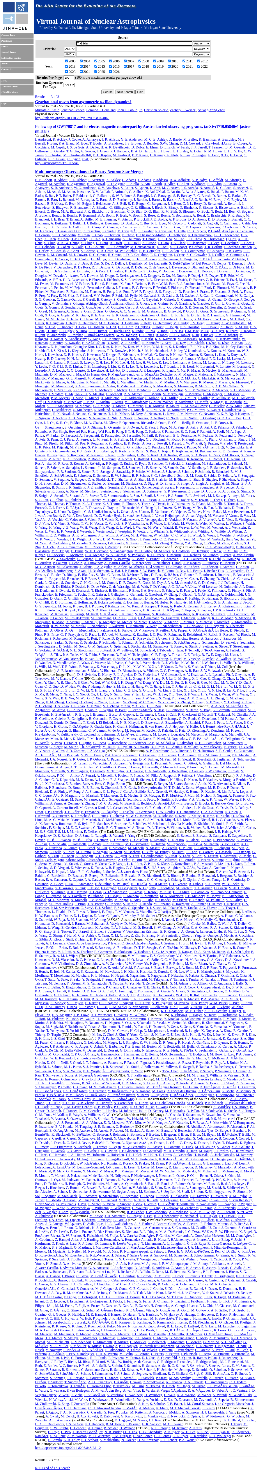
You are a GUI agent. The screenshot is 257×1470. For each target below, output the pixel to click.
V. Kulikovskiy (67, 734)
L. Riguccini (159, 1095)
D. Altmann (174, 567)
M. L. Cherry (154, 1119)
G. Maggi (203, 618)
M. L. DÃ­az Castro (48, 1297)
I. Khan (211, 343)
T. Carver (162, 579)
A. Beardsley (227, 139)
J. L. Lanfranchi (238, 614)
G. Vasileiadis (66, 1204)
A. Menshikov (219, 1338)
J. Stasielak (146, 1378)
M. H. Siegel (182, 759)
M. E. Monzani (58, 900)
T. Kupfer (159, 999)
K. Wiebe (187, 663)
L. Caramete (144, 714)
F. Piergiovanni (192, 439)
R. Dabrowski (109, 1416)
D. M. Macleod (60, 374)
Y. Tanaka (191, 908)
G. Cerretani (244, 231)
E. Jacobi (245, 602)
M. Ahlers (120, 567)
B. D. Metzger (150, 795)
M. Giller (41, 1310)
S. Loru (197, 856)
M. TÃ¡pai (110, 500)
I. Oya (55, 1180)
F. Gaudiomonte (152, 856)
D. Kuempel (92, 1326)
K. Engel (245, 1232)
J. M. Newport (187, 414)
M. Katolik (206, 339)
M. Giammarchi (244, 1306)
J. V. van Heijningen (166, 515)
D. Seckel (228, 642)
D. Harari (129, 1314)
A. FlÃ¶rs (186, 1050)
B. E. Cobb (169, 987)
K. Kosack (126, 1163)
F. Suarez (231, 1378)
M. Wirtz (80, 1399)
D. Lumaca (130, 370)
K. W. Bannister (46, 916)
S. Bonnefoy (135, 1134)
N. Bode (216, 211)
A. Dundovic (193, 1297)
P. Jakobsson (123, 952)
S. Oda (126, 1023)
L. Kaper (233, 868)
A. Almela (234, 1263)
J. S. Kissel (58, 351)
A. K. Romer (44, 824)
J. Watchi (166, 527)
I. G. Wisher (186, 1259)
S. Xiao (131, 539)
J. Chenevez (169, 559)
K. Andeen (191, 567)
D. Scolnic (130, 799)
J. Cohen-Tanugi (210, 879)
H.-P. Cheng (79, 239)
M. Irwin (196, 943)
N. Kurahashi (161, 614)
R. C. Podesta (85, 960)
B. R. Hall (178, 315)
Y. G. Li (58, 690)
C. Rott (92, 638)
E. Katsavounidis (228, 339)
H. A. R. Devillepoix (115, 147)
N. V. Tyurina (208, 956)
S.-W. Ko (204, 1034)
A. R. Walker (192, 827)
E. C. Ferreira (141, 287)
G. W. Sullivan (122, 650)
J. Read (110, 455)
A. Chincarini (111, 239)
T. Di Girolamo (60, 271)
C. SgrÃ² (87, 908)
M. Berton (149, 1046)
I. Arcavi (168, 919)
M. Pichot (173, 439)
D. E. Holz (125, 327)
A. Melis (245, 856)
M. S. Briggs (60, 551)
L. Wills (40, 667)
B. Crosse (240, 143)
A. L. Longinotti (173, 1243)
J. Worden (61, 539)
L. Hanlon (249, 559)
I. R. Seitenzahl (114, 1067)
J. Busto (111, 714)
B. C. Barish (202, 196)
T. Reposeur (231, 904)
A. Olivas (56, 630)
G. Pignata (143, 1062)
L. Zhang (146, 543)
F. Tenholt (192, 650)
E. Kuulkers (103, 559)
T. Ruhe (104, 638)
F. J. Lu (167, 678)
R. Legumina (246, 1326)
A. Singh (197, 483)
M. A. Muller (59, 1346)
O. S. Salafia (58, 844)
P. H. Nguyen (128, 1346)
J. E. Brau (58, 219)
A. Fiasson (154, 1147)
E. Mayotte (125, 1338)
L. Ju (195, 335)
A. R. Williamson (84, 535)
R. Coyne (114, 255)
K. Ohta (241, 975)
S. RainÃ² (130, 904)
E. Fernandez (90, 812)
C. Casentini (91, 231)
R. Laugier (198, 155)
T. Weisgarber (146, 1259)
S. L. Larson (170, 358)
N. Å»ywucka (80, 1212)
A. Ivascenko (182, 1155)
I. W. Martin (145, 382)
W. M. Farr (167, 284)
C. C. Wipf (178, 535)
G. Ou (91, 694)
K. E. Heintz (149, 1054)
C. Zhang (223, 1007)
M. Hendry (180, 323)
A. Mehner (146, 1408)
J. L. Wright (78, 539)
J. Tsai (148, 1216)
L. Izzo (229, 1054)
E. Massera (222, 382)
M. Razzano (94, 455)
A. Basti (184, 199)
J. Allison (248, 912)
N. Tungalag (83, 1126)
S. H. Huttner (98, 331)
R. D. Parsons (106, 1180)
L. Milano (152, 398)
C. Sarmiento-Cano (94, 1369)
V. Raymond (76, 455)
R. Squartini (94, 1378)
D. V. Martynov (186, 382)
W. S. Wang (240, 694)
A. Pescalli (169, 848)
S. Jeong (56, 1107)
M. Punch (112, 1184)
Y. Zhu (125, 706)
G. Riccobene (117, 743)
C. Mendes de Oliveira (238, 1079)
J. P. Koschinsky (224, 610)
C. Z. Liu (130, 690)
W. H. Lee (188, 1432)
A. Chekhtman (135, 879)
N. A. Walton (72, 1071)
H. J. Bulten (90, 223)
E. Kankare (231, 1038)
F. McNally (89, 622)
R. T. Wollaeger (220, 1436)
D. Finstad (192, 287)
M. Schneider (178, 1255)
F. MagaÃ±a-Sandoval (124, 374)
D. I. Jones (146, 335)
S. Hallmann (134, 726)
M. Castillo (199, 1228)
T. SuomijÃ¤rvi (75, 1382)
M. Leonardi (211, 362)
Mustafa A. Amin (47, 110)
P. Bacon (228, 192)
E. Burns (77, 551)
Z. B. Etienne (215, 280)
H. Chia (94, 239)
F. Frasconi (219, 291)
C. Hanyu (195, 1015)
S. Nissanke (97, 418)
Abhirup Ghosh (97, 303)
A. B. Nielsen (77, 418)
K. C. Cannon (148, 227)
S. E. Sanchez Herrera (183, 638)
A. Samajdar (70, 467)
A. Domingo (231, 559)
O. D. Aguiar (116, 184)
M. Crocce (136, 808)
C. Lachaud (88, 734)
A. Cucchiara (244, 935)
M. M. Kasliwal (46, 999)
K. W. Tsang (182, 508)
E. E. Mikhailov (132, 398)
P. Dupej (194, 275)
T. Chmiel (149, 239)
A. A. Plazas (245, 820)
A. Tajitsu (121, 979)
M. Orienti (179, 900)
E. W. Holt (83, 1318)
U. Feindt (59, 991)
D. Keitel (112, 343)
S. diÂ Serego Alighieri (164, 868)
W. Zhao (237, 1007)
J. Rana (72, 1007)
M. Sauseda (92, 799)
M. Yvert (41, 543)
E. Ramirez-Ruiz (77, 783)
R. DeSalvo (139, 267)
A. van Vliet (131, 1390)
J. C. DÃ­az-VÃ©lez (182, 586)
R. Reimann (172, 634)
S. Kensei (151, 892)
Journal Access (8, 52)
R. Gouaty (231, 307)
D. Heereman (174, 598)
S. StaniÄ (128, 1378)
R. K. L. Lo (126, 366)
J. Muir (189, 795)
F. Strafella (199, 1378)
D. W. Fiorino (71, 1235)
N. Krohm (75, 1326)
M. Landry (89, 358)
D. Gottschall (152, 1151)
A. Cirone (149, 243)
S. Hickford (228, 598)
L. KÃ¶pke (171, 610)
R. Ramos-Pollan (205, 1358)
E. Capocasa (211, 227)
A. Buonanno (110, 223)
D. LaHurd (191, 1326)
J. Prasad (175, 443)
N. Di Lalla (139, 884)
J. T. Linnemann (149, 1243)
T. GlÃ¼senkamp (206, 594)
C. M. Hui (230, 551)
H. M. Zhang (55, 702)
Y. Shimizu (102, 1119)
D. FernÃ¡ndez (210, 1087)
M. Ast (52, 192)
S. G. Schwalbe (161, 475)
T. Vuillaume (185, 1204)
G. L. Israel (87, 848)
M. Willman (137, 1015)
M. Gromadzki (58, 1054)
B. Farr (153, 284)
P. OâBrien (56, 947)
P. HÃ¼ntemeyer (179, 1239)
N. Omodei (163, 900)
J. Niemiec (163, 1175)
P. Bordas (152, 1134)
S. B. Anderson (61, 188)
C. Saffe (153, 960)
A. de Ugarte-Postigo (91, 943)
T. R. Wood (70, 667)
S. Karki (147, 339)
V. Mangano (56, 378)
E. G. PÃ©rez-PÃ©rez (193, 1251)
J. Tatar (178, 650)
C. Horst (157, 327)
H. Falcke (115, 1301)
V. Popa (56, 743)
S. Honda (41, 971)
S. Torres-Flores (79, 1099)
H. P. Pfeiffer (119, 439)
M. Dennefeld (92, 1050)
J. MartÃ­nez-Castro (141, 1247)
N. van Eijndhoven (98, 659)
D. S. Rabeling (102, 451)
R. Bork (121, 215)
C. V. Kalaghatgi (226, 335)
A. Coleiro (58, 718)
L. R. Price (42, 447)
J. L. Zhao (78, 706)
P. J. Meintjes (124, 1171)
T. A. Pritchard (121, 927)
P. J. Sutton (176, 496)
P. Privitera (116, 1358)
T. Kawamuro (136, 1019)
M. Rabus (218, 952)
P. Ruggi (112, 463)
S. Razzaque (181, 904)
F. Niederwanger (142, 1175)
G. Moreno (136, 406)
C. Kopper (188, 610)
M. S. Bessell (142, 927)
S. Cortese (88, 251)
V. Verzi (64, 1395)
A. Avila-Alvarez (193, 192)
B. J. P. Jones (94, 606)
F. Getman (101, 840)
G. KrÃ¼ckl (108, 614)
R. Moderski (187, 1171)
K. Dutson (201, 1143)
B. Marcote (156, 1412)
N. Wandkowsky (64, 663)
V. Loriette (223, 366)
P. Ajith (157, 184)
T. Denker (235, 263)
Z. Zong (63, 1404)
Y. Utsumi (74, 983)
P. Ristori (98, 1362)
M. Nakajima (74, 1023)
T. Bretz (207, 1276)
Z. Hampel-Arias (67, 1239)
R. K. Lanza (152, 358)
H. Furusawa (247, 967)
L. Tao (146, 694)
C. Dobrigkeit (87, 1297)
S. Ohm (230, 1175)
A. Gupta (63, 315)
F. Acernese (96, 180)
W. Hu (81, 686)
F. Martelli (107, 382)
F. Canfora (180, 1280)
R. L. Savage (101, 471)
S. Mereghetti (141, 563)
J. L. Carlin (247, 827)
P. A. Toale (70, 654)
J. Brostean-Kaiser (123, 579)
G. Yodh (180, 667)
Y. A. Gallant (241, 1147)
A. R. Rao (192, 670)
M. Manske (95, 378)
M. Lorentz (159, 1167)
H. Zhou (52, 1263)
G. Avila (236, 1268)
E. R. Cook (128, 787)
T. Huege (181, 1318)
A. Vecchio (56, 519)
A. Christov (241, 579)
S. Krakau (142, 1163)
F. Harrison (80, 995)
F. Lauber (56, 618)
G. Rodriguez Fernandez (174, 1362)
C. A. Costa (105, 251)
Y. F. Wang (106, 527)
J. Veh (82, 1204)
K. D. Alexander (219, 783)
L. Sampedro (225, 1095)
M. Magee (110, 1042)
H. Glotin (60, 726)
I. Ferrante (123, 287)
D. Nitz (241, 1346)
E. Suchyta (56, 827)
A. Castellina (214, 1280)
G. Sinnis (222, 1255)
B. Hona (160, 1239)
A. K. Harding (77, 892)
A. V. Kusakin (178, 1122)
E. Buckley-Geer (222, 803)
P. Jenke (216, 551)
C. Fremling (123, 991)
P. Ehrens (95, 280)
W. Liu (190, 971)
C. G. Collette (95, 247)
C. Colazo (80, 1087)
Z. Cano (69, 943)
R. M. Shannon (77, 919)
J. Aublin (91, 710)
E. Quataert (60, 799)
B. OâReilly (179, 423)
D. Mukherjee (61, 410)
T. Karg (163, 606)
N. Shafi (183, 1191)
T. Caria (191, 852)
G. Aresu (116, 852)
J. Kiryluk (69, 610)
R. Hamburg (200, 551)
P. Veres (225, 555)
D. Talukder (73, 500)
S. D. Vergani (59, 868)
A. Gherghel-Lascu (184, 1306)
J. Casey (177, 579)
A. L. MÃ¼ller (231, 1342)
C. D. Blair (135, 211)
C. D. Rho (229, 1251)
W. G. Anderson (85, 188)
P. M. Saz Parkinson (65, 908)
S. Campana (217, 835)
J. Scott (179, 475)
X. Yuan (103, 935)
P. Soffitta (185, 775)
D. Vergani (100, 852)
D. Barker (219, 196)
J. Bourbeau (223, 575)
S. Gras (85, 311)
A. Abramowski (214, 1126)
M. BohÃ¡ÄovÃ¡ (103, 1276)
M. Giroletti (184, 888)
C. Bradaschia (217, 215)
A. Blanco (53, 1276)
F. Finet (212, 967)
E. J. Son (127, 487)
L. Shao (195, 479)
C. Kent (165, 343)
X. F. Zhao (94, 706)
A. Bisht (242, 207)
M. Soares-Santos (181, 783)
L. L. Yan (134, 698)
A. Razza (184, 1062)
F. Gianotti (97, 771)
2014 (85, 66)
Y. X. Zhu (138, 706)
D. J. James (100, 816)
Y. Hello (192, 726)
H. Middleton (110, 398)
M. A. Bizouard (72, 211)
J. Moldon (173, 1412)
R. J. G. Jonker (179, 335)
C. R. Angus (79, 1046)
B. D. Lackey (56, 358)
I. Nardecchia (231, 410)
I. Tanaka (192, 979)
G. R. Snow (239, 1373)
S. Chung (87, 243)
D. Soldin (65, 646)
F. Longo (134, 767)
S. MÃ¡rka (171, 378)
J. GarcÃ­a (229, 1087)
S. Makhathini (110, 1440)
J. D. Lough (56, 370)
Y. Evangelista (139, 763)
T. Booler (96, 143)
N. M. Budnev (195, 960)
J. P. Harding (89, 1239)
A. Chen (167, 1138)
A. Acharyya (91, 139)
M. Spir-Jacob (67, 1196)
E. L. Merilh (152, 394)
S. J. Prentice (92, 1067)
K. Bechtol (144, 803)
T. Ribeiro (73, 1083)
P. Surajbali (57, 1259)
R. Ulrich (168, 1386)
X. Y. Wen (52, 698)
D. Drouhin (73, 722)
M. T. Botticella (169, 1046)
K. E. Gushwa (100, 315)
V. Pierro (211, 439)
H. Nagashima (136, 975)
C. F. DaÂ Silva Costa (214, 259)
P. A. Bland (66, 143)
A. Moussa (129, 739)
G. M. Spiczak (98, 646)
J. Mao (72, 872)
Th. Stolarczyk (90, 747)
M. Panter (88, 1180)
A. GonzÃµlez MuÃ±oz (207, 1235)
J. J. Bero (174, 203)
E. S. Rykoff (83, 824)
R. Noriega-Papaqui (134, 1251)
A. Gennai (215, 299)
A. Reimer (198, 904)
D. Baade (175, 139)
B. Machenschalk (230, 370)
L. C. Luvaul (57, 159)
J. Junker (206, 335)
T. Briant (72, 219)
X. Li (224, 155)
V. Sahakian (141, 1187)
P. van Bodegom (78, 1390)
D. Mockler (138, 1342)
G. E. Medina (129, 795)
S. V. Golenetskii (169, 674)
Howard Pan (77, 431)
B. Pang (117, 431)
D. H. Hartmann (75, 1408)
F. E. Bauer (132, 1046)
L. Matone (143, 386)
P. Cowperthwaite (150, 787)
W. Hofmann (96, 1155)
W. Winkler (161, 535)
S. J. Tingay (247, 1111)
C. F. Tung (158, 654)
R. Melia (228, 1091)
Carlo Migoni (54, 860)
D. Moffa (201, 402)
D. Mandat (83, 1334)
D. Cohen (63, 247)
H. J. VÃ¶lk (166, 1204)
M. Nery (137, 414)
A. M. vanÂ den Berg (106, 1390)
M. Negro (121, 900)
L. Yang (184, 539)
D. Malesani (125, 1038)
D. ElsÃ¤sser (150, 722)
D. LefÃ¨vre (125, 734)
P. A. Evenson (150, 590)
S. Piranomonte (224, 840)
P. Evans (114, 943)
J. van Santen (141, 659)
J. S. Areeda (189, 188)
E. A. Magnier (61, 1015)
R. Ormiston (200, 423)
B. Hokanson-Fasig (107, 602)
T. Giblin (72, 151)
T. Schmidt (125, 642)
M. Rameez (123, 634)
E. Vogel (176, 659)
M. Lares (158, 1091)
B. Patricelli (163, 435)
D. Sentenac (43, 479)
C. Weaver (98, 663)
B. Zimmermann (242, 1399)
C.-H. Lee (177, 971)
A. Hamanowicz (108, 1054)
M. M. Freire (64, 1306)
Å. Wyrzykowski (116, 1071)
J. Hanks (72, 319)
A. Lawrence (165, 1058)
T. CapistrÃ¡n (134, 1228)
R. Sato (115, 1369)
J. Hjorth (182, 943)
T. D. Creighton (161, 255)
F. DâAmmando (79, 884)
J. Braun (67, 1228)
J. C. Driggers (150, 275)
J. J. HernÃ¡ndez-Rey (215, 726)
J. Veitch (91, 519)
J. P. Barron (130, 571)
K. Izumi (232, 331)
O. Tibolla (73, 1259)
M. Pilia (152, 775)
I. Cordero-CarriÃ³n (238, 247)
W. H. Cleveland (96, 551)
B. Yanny (56, 803)
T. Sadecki (172, 463)
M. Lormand (241, 366)
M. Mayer (106, 1171)
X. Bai (115, 571)
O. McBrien (216, 1058)
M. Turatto (83, 852)
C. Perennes (164, 1180)
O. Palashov (239, 427)
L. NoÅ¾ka (71, 1350)
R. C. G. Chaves (148, 1138)
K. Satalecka (88, 642)
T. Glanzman (203, 888)
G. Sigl (194, 1373)
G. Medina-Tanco (182, 1338)
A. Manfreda (149, 896)
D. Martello (175, 1334)
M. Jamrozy (244, 1155)
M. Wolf (54, 667)
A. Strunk (57, 496)
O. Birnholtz (188, 207)
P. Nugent (220, 795)
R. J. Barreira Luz (97, 1272)
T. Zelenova (97, 543)
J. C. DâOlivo (111, 1297)
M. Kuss (165, 892)
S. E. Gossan (194, 307)
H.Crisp (226, 143)
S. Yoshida (195, 667)
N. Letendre (244, 362)
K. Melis (79, 739)
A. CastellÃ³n (123, 1103)
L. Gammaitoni (222, 295)
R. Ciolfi (116, 243)
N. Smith (163, 799)
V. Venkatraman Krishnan (140, 931)
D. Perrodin (187, 860)
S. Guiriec (58, 892)
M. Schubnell (157, 824)
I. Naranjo (110, 1346)
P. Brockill (141, 219)
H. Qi (220, 447)
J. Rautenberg (228, 1358)
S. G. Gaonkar (45, 299)
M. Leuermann (101, 618)
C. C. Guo (51, 686)
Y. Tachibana (74, 1027)
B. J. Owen (131, 427)
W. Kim (128, 347)
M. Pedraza (206, 435)
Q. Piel (216, 1180)
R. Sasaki (159, 1023)
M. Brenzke (70, 579)
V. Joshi (236, 1239)
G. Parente (202, 1350)
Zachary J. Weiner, (183, 110)
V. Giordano (43, 726)
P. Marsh (92, 382)
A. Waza (83, 663)
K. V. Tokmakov (178, 504)
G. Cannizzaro (206, 1046)
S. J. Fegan (212, 884)
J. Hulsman (198, 1318)
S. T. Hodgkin (195, 1054)
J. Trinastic (127, 508)
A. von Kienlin (243, 555)
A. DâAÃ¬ (45, 755)
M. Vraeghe (191, 659)
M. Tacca (247, 496)
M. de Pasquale (68, 755)
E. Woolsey (87, 667)
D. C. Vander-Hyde (107, 515)
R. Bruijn (81, 714)
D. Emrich (167, 147)
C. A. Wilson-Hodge (220, 547)
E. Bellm (54, 987)
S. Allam (239, 783)
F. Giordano (165, 888)
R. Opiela (193, 1416)
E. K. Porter (132, 443)
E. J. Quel (149, 1358)
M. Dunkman (44, 590)
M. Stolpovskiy (180, 1378)
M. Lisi (102, 848)
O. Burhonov (125, 1126)
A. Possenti (244, 840)
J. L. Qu (102, 694)
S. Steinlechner (130, 491)
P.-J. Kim (248, 1034)
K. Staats (57, 491)
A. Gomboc (217, 868)
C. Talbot (56, 500)
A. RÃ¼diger (94, 463)
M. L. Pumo (72, 1067)
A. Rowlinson (123, 947)
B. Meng (52, 694)
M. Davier (51, 263)
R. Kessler (208, 791)
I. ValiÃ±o (246, 1386)
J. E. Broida (159, 219)
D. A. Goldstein (212, 812)
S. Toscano (106, 654)
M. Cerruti (104, 1138)
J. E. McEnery (195, 896)
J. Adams (86, 567)
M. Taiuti (108, 747)
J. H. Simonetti (115, 1216)
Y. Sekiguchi (91, 979)
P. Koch (134, 351)
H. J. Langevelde (212, 1412)
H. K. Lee (118, 362)
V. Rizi (111, 1362)
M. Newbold (92, 1251)
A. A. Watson (186, 1395)
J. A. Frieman (91, 791)
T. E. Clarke (151, 987)
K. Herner (192, 791)
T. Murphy (128, 916)
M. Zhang (162, 543)
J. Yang (196, 935)
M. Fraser (42, 1042)
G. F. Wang (191, 694)
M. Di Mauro (158, 884)
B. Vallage (191, 747)
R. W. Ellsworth (226, 1232)
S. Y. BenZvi (239, 1224)
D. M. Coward (190, 143)
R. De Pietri (43, 267)
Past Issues (6, 41)
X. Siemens (111, 483)
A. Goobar (87, 151)
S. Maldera (131, 896)
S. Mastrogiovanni (88, 386)
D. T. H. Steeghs (145, 947)
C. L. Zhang (215, 698)
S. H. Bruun (222, 947)
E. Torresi (93, 912)
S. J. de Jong (98, 1293)
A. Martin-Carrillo (117, 563)
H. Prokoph (73, 1184)
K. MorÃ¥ (247, 1171)
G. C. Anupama (220, 983)
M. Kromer (122, 1058)
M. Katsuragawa (197, 1159)
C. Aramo (177, 1268)
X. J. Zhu (49, 547)
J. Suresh (160, 496)
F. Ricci (214, 455)
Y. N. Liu (214, 690)
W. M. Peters (218, 1003)
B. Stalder (111, 1428)
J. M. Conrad (108, 582)
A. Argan (62, 767)
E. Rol (73, 947)
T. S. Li (60, 831)
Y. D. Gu (241, 682)
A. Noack (126, 418)
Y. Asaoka (58, 1119)
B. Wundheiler (121, 1399)
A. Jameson (203, 931)
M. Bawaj (215, 199)
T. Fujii (80, 1306)
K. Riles (40, 459)
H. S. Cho (165, 239)
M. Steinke (88, 491)
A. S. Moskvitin (216, 1122)
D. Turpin (157, 747)
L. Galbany (223, 1050)
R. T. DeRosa (101, 267)
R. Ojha (147, 900)
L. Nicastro (176, 840)
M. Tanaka (207, 979)
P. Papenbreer (183, 1350)
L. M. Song (182, 678)
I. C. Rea (156, 634)
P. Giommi (129, 755)
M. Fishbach (239, 287)
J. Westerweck (103, 531)
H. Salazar (118, 1255)
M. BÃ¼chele (227, 1134)
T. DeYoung (158, 586)
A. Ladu (184, 856)
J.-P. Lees (239, 1163)
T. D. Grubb (237, 1310)
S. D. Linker (73, 366)
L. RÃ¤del (105, 634)
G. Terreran (243, 1067)
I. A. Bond (186, 967)
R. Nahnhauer (97, 626)
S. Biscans (206, 207)
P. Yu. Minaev (135, 1122)
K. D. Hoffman (61, 602)
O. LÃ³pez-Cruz (209, 1091)
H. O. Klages (224, 1322)
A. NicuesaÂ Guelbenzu (92, 1075)
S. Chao (97, 235)
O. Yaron (137, 1071)
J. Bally (238, 983)
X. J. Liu (190, 690)
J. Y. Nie (79, 694)
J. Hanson (151, 319)
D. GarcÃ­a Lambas (207, 1079)
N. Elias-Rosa (151, 1050)
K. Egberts (247, 1143)
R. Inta (150, 331)
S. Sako (75, 979)
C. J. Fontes (162, 1436)
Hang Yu (232, 539)
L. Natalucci (161, 563)
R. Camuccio (245, 1083)
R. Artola (182, 1083)
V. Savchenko (66, 559)
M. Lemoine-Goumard (226, 892)
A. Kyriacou (200, 614)
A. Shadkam (157, 1373)
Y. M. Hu (241, 327)
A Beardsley (221, 1107)
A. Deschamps (167, 718)
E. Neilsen (91, 831)
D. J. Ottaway (92, 427)
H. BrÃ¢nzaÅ (62, 714)
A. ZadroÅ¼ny (59, 543)
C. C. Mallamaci (172, 960)
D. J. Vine (42, 523)
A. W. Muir (234, 406)
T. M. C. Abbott (107, 803)
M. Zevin (132, 543)
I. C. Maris (139, 1334)
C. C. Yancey (169, 539)
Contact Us (6, 69)
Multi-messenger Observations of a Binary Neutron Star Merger (89, 171)
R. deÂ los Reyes (233, 1184)
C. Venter (94, 1204)
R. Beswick (77, 1412)
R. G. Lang (208, 1326)
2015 (99, 66)
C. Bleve (82, 1276)
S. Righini (232, 860)
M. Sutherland (145, 650)
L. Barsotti (66, 199)
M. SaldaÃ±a (165, 743)
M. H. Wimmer (141, 535)
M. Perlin (126, 1354)
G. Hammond (235, 315)
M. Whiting (98, 919)
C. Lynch (73, 159)
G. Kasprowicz (131, 1416)
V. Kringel (109, 354)
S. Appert (141, 188)
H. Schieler (165, 1369)
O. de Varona (158, 267)
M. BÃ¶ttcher (81, 1134)
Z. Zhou (236, 543)
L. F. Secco (147, 799)
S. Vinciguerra (245, 519)
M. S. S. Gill (44, 831)
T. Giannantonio (187, 812)
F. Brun (182, 1134)
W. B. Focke (230, 884)
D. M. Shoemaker (73, 483)
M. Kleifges (243, 1322)
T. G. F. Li (56, 366)
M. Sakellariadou (214, 463)
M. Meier (140, 622)
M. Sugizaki (54, 1027)
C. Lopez (102, 960)
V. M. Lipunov (138, 956)
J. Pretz (170, 1251)
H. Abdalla (194, 1126)
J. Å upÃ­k (121, 1382)
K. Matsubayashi (209, 971)
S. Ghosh (142, 303)
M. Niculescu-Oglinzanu (156, 1346)
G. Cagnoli (210, 223)
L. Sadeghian (190, 463)
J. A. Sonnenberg (147, 487)
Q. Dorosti (133, 1297)
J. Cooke (75, 139)
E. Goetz (244, 303)
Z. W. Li (83, 690)
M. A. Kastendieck (144, 1159)
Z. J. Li (70, 690)
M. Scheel (154, 471)
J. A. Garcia (162, 991)
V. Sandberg (196, 467)
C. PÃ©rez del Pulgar (240, 1103)
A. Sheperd (244, 479)
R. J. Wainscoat (101, 1015)
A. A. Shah (137, 479)
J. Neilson (80, 414)
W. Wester (231, 799)
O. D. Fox (89, 991)
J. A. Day (54, 1293)
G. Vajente (178, 512)
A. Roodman (64, 824)
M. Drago (107, 275)
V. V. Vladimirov (62, 963)
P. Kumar (176, 354)
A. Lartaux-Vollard (194, 358)
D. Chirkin (223, 579)
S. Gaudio (120, 299)
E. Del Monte (225, 763)
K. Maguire (74, 1042)
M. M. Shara (196, 1075)
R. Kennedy (150, 343)
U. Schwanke (78, 1191)
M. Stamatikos (158, 646)
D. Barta (102, 199)
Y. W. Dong (143, 682)
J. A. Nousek (59, 759)
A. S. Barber (142, 1224)
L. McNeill (160, 390)
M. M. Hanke (55, 319)
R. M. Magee (183, 374)
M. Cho (179, 239)
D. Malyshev (204, 1167)
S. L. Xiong (133, 678)
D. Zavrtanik (183, 1399)
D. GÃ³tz (189, 868)
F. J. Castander (116, 808)
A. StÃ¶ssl (60, 650)
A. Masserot (240, 382)
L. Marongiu (229, 856)
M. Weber (204, 1395)
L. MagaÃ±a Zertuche (157, 374)
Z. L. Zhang (43, 706)
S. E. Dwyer (210, 275)
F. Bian (52, 143)
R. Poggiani (95, 443)
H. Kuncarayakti (143, 1058)
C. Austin (173, 192)
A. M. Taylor (238, 1196)
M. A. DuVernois (171, 1232)
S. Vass (245, 515)
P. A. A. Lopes (238, 791)
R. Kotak (184, 1042)
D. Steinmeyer (152, 491)
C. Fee (240, 284)
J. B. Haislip (223, 831)
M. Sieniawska (131, 483)
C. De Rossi (120, 267)
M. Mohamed (207, 1171)
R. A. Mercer (133, 394)
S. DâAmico (176, 1288)
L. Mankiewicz (154, 1416)
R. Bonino (189, 875)
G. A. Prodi (114, 447)
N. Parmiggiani (77, 771)
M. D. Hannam (105, 319)
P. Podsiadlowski (164, 1062)
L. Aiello (132, 184)
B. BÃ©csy (55, 203)
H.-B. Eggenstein (75, 280)
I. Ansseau (227, 567)
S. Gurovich (97, 1091)
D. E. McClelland (226, 386)
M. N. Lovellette (74, 896)
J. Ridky (57, 1362)
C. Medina (160, 1338)
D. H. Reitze (168, 455)
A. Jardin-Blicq (218, 1239)
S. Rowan (77, 463)
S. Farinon (139, 284)
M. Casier (191, 579)
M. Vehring (160, 659)
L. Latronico (200, 892)
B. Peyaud (202, 1180)
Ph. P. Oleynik (236, 674)
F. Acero (222, 872)
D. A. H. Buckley (109, 1079)
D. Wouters (140, 1208)
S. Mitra (117, 402)
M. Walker (216, 523)
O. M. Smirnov (147, 1440)
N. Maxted (90, 1171)
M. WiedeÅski (240, 1395)
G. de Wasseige (119, 586)
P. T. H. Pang (134, 431)
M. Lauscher (227, 1326)
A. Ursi (88, 767)
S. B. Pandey (103, 1107)
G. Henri (41, 1155)
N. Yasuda (115, 983)
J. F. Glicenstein (130, 1151)
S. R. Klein (100, 610)
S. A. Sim (247, 1038)
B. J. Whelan (170, 663)
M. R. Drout (84, 780)
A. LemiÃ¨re (61, 1167)
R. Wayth (75, 1115)
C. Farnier (100, 1147)
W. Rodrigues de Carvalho (136, 1362)
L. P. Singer (182, 483)
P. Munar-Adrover (172, 767)
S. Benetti (184, 835)
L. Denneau (78, 1428)
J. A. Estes (56, 1220)
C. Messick (232, 394)
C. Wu (106, 1115)
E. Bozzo (138, 559)
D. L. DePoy (239, 808)
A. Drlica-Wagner (193, 787)
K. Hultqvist (178, 602)
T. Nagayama (156, 975)
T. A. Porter (95, 904)
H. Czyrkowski (87, 1416)
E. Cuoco (61, 259)
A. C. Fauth (161, 1301)
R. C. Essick (178, 280)
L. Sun (134, 496)
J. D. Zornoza (75, 751)
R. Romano (195, 459)
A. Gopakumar (146, 307)
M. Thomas (56, 504)
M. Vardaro (216, 515)
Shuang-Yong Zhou (211, 110)
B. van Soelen (45, 1204)
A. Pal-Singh (58, 431)
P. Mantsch (100, 1334)
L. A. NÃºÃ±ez (92, 1350)
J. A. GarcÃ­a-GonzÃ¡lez (137, 1235)
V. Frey (52, 295)
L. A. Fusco (234, 722)
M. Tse (197, 508)
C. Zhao (209, 543)
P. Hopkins (142, 327)
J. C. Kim (102, 347)
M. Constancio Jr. (142, 247)
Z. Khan (237, 343)
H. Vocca (96, 523)
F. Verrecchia (98, 763)
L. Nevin (169, 414)
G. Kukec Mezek (114, 1326)
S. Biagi (206, 710)
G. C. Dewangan (171, 670)
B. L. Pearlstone (184, 435)
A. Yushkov (154, 1399)
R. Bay (180, 571)
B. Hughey (66, 331)
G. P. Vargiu (116, 864)
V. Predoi (226, 443)
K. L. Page (129, 759)
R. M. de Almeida (75, 1293)
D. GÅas (57, 1310)
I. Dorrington (240, 271)
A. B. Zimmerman (70, 547)
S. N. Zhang (152, 678)
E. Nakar (91, 1003)
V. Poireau (241, 1180)
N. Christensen (214, 239)
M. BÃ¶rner (130, 575)
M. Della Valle (70, 1050)
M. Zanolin (80, 543)
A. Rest (96, 783)
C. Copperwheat (208, 987)
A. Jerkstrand (211, 1038)
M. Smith (217, 824)
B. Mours (172, 406)
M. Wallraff (241, 659)
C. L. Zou (154, 706)
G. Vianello (144, 912)
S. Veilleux (58, 1436)
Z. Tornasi (231, 504)
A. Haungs (187, 1314)
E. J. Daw (81, 263)
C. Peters (157, 1354)
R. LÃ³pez (177, 1330)
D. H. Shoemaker (47, 483)
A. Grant (72, 311)
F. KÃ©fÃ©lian (93, 343)
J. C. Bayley (232, 199)
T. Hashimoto (227, 1015)
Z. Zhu (135, 935)
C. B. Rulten (122, 1187)
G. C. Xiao (94, 698)
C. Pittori (190, 763)
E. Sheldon (201, 824)
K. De (226, 987)
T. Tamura (118, 1119)
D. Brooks (202, 803)
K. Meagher (107, 622)
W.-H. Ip (182, 995)
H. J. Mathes (53, 1338)
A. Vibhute (150, 670)
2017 (129, 66)
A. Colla (77, 247)
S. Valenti (116, 835)
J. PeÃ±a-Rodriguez (80, 1354)
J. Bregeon (224, 875)
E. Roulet (50, 1366)
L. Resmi (208, 1408)
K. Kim (116, 347)
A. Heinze (95, 1428)
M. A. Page (176, 427)
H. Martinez (194, 1334)
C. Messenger (212, 394)
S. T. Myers (75, 1003)
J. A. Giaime (159, 303)
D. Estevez (196, 280)
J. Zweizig (112, 547)
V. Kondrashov (194, 351)
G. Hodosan (142, 952)
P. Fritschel (84, 295)
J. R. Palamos (220, 427)
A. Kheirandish (228, 606)
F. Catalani (232, 1280)
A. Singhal (212, 483)
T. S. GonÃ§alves (75, 1091)
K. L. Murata (100, 975)
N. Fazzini (178, 1301)
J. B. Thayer (226, 908)
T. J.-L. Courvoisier (193, 559)
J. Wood (203, 1259)
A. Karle (176, 606)
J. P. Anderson (60, 1046)
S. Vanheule (121, 659)
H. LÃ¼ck (113, 370)
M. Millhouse (220, 398)
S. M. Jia (119, 686)
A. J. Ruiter (230, 1062)
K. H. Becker (121, 1272)
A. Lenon (194, 362)
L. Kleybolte (77, 351)
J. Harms (185, 319)
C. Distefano (207, 718)
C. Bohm (113, 575)
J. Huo (107, 686)
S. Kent (180, 816)
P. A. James (244, 1054)
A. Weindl (220, 1395)
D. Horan (95, 892)
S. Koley (176, 351)
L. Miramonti (102, 1342)
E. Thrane (129, 504)
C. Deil (72, 1143)
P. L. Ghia (206, 1306)
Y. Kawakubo (211, 1115)
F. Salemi (53, 467)
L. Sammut (89, 467)
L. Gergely (42, 303)
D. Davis (66, 263)
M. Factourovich (62, 284)
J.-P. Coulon (170, 251)
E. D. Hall (194, 315)
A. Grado (246, 307)
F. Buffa (147, 852)
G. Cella (180, 231)
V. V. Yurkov (134, 963)
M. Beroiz (197, 1083)
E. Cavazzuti (114, 879)
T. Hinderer (65, 327)
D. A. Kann (202, 952)
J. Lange (122, 358)
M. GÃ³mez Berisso (110, 1310)
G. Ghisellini (139, 840)
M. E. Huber (193, 1011)
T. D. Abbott (78, 180)
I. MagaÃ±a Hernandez (89, 374)
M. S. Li (221, 686)
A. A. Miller (229, 999)
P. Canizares (127, 227)
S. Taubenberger (222, 1067)
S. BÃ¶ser (171, 575)
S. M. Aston (66, 192)
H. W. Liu (161, 690)
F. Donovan (183, 271)
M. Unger (183, 1386)
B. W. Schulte (120, 475)
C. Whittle (218, 531)
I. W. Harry (220, 319)
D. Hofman (96, 327)
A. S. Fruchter (82, 952)
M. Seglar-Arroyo (124, 1191)
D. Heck (221, 1314)
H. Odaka (216, 1175)
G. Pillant (225, 439)
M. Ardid (58, 710)
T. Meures (187, 622)
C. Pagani (114, 759)
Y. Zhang (183, 702)
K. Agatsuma (76, 184)
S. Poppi (218, 860)
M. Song (80, 646)
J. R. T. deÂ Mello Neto (146, 1293)
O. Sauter (84, 471)
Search (4, 46)
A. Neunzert (152, 414)
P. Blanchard (58, 787)
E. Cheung (207, 579)
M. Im (96, 1034)
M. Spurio (71, 747)
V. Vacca (101, 864)
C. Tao (124, 935)
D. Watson (205, 947)
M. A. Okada (93, 423)
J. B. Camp (93, 227)
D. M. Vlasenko (62, 960)
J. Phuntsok (189, 1354)
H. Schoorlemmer (202, 1255)
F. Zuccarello (80, 1404)
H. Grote (202, 311)
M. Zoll (222, 667)
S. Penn (52, 439)
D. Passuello (131, 435)
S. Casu (53, 856)
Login (4, 103)
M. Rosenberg (74, 1255)
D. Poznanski (60, 923)
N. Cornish (58, 251)
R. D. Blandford (149, 875)
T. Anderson (209, 567)
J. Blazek (68, 1276)
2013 (70, 66)
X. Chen (50, 239)
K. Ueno (60, 512)
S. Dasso (211, 1288)
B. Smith (58, 487)
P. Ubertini (227, 563)
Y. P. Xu (120, 698)
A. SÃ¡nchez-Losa (141, 743)
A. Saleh (164, 1366)
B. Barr (52, 199)
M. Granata (57, 311)
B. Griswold (172, 311)
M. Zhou (223, 543)
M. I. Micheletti (58, 1342)
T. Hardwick (169, 319)
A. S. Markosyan (229, 378)
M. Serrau (55, 864)
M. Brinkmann (105, 219)
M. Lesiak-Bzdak (77, 618)
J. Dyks (215, 1143)
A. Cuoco (56, 884)
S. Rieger (247, 455)
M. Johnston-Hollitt (77, 155)
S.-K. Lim (42, 1038)
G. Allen (183, 184)
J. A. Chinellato (81, 1284)
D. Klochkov (69, 1163)
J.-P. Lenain (114, 1167)
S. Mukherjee (82, 410)
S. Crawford (210, 143)
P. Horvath (141, 1318)
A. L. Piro (101, 780)
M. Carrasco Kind (92, 808)
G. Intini (162, 331)
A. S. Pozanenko (68, 1122)
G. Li (210, 686)
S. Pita (227, 1180)
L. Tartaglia (99, 835)
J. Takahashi (138, 979)
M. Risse (84, 1362)
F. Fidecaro (175, 287)
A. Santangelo (195, 1187)
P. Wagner (245, 1204)
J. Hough (171, 327)
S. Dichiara (130, 1232)
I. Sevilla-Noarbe (180, 824)
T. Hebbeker (205, 1314)
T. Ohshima (226, 975)
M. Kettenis (138, 1412)
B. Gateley (104, 299)
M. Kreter (233, 730)
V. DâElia (82, 840)
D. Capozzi (43, 808)
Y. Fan (150, 1107)
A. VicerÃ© (207, 519)
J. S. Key (179, 343)
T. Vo (84, 523)
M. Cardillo (103, 767)
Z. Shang (55, 935)
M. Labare (218, 614)
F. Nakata (192, 975)
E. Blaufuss (86, 575)
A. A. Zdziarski (225, 1208)
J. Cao (175, 227)
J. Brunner (97, 714)
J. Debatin (227, 1293)
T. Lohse (143, 1167)
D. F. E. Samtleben (208, 743)
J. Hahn (191, 1151)
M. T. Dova (175, 1297)
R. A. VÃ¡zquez (199, 1390)
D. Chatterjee (176, 235)
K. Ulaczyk (188, 947)
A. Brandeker (113, 143)
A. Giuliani (206, 763)
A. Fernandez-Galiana (98, 287)
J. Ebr (208, 1297)
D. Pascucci (69, 435)
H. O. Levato (136, 960)
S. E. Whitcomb (177, 531)
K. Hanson (135, 598)
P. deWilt (98, 1143)
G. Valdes (194, 512)
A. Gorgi (183, 1310)
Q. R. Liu (119, 618)
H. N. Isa (176, 331)
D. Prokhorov (53, 1184)
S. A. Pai (203, 427)
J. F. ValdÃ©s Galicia (222, 1386)
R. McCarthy (204, 386)
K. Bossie (163, 215)
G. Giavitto (74, 1151)
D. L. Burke (244, 803)
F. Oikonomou (115, 1350)
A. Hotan (196, 151)
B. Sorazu (167, 487)
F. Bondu (54, 215)
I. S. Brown (133, 143)
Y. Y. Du (158, 682)
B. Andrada (143, 1268)
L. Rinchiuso (55, 1187)
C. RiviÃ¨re (246, 1251)
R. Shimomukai (213, 1023)
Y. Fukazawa (64, 888)
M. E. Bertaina (175, 1272)
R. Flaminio (74, 291)
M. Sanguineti (233, 743)
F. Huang (146, 602)
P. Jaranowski (56, 335)
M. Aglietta (150, 1263)
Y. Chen (63, 239)
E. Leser (130, 1167)
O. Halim (163, 315)
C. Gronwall (147, 755)
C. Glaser (73, 1310)
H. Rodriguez (204, 1095)
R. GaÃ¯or (109, 1306)
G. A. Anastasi (99, 1268)
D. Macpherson (154, 1030)
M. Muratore (176, 410)
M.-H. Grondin (239, 888)
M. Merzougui (173, 394)
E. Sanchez (101, 824)
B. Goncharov (70, 307)
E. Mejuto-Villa (76, 394)
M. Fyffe (131, 295)
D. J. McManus (140, 390)
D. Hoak (80, 327)
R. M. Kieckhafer (201, 1322)
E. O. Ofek (142, 1003)
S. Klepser (51, 1163)
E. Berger (160, 783)
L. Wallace (233, 523)
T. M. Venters (124, 912)
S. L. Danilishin (119, 259)
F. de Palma (103, 884)
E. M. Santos (241, 1366)
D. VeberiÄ (221, 1390)
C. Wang (162, 1107)
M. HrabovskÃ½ (162, 1318)
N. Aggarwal (96, 184)
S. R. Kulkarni (141, 999)
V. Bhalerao (108, 670)
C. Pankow (152, 431)
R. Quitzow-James (62, 451)
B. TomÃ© (77, 1386)
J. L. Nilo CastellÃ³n (49, 1083)
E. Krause (194, 816)
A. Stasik (191, 646)
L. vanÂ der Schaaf (136, 515)
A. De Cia (51, 1050)
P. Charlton (112, 235)
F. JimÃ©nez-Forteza (99, 335)
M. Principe (78, 447)
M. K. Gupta (80, 315)
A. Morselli (105, 775)
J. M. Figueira (241, 1301)
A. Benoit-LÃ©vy (166, 803)
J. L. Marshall (89, 795)
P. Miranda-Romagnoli (227, 1247)
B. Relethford (192, 634)
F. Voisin (150, 1204)
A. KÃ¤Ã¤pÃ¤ (98, 1322)
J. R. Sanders (216, 467)
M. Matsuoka (211, 1019)
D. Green (220, 888)
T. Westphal (123, 531)
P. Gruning (238, 311)
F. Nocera (141, 418)
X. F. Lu (238, 690)
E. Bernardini (234, 571)
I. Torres (107, 1259)
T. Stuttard (103, 650)
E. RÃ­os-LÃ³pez (181, 1095)
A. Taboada (174, 1382)
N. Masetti (153, 848)
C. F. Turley (191, 654)
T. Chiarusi (222, 714)
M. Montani (83, 406)
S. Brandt (152, 559)
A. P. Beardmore (157, 751)
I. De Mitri (172, 1293)
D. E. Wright (92, 1071)
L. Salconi (235, 463)
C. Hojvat (67, 1318)
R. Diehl (215, 559)
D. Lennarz (103, 1243)
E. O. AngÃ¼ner (61, 1130)
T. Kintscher (51, 610)
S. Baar (156, 967)
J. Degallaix (134, 263)
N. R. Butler (113, 1432)
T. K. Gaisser (97, 594)
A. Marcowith (244, 1167)
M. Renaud (211, 1184)
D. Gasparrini (127, 888)
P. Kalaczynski (115, 606)
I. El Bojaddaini (107, 722)
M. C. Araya (170, 188)
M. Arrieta (101, 1130)
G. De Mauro (118, 1293)
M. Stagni (71, 864)
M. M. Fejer (73, 287)
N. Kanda (68, 971)
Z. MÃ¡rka (188, 378)
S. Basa (159, 710)
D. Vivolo (246, 747)
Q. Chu (231, 239)
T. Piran (249, 864)
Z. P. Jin (149, 864)
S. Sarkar (57, 642)
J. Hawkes (221, 1151)
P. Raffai (138, 451)
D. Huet (52, 331)
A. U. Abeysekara (187, 1220)
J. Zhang (72, 702)
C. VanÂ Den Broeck (78, 515)
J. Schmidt (186, 471)
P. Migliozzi (112, 739)
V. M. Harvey (169, 1314)
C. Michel (92, 398)
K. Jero (78, 606)
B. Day (94, 263)
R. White (58, 1208)
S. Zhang (100, 702)
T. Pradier (70, 743)
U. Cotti (214, 1228)
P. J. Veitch (106, 519)
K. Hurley (105, 674)
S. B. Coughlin (149, 251)
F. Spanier (48, 1196)
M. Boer (82, 143)
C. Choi (108, 1034)
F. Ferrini (159, 287)
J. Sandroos (228, 638)
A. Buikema (59, 223)
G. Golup (88, 1310)
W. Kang (133, 606)
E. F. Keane (140, 155)
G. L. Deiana (104, 856)
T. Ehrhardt (99, 590)
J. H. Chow (194, 239)
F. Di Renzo (133, 271)
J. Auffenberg (63, 571)
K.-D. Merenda (241, 1338)
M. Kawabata (109, 971)
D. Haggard (123, 1420)
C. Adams (129, 180)
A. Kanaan (142, 1091)
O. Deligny (244, 1293)
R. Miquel (168, 820)
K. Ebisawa (179, 1015)
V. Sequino (61, 479)
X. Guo (50, 315)
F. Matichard (126, 386)
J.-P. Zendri (116, 543)
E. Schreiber (82, 475)
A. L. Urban (121, 512)
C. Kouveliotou (181, 864)
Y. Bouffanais (181, 215)
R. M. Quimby (55, 1007)
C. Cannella (96, 987)
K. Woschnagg (107, 667)
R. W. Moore (60, 626)
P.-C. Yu (209, 1007)
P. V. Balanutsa (229, 956)
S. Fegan (115, 1147)
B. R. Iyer (217, 331)
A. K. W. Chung (68, 243)
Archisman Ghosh (122, 303)
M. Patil (147, 435)
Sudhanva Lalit (64, 28)
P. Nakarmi (116, 626)
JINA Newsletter (9, 86)
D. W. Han (67, 686)
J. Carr (159, 714)
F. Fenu (212, 1301)
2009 (158, 61)
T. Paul (230, 1350)
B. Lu (227, 690)
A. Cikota (240, 1046)
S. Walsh (249, 523)
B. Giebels (91, 1151)
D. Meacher (220, 390)
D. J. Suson (153, 908)
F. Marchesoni (137, 378)
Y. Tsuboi (140, 1027)
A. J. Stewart (226, 1212)
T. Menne (155, 622)
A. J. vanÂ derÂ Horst (132, 872)
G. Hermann (57, 1155)
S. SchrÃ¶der (65, 1373)
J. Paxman (133, 1424)
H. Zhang (148, 935)
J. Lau (226, 1163)
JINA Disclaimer (9, 92)
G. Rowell (89, 1187)
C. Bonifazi (127, 1276)
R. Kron (208, 816)
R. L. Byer (158, 223)
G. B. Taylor (208, 1216)
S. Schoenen (163, 642)
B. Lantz (136, 358)
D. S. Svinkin (86, 674)
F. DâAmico (68, 775)
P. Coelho (64, 1087)
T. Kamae (136, 892)
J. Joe (217, 1034)
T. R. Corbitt (213, 247)
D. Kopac (58, 872)
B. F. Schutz (140, 475)
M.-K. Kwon (231, 1034)
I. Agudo (52, 1412)
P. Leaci (72, 362)
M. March (73, 820)
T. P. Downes (89, 275)
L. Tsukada (222, 508)
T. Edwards (230, 1143)
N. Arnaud (207, 188)
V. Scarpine (119, 824)
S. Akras (149, 1083)
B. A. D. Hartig (141, 151)
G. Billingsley (119, 207)
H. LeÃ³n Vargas (124, 1243)
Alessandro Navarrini (101, 860)
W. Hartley (176, 791)
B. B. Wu (67, 698)
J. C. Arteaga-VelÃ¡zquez (63, 1224)
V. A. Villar (196, 799)
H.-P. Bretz (88, 579)
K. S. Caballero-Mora (107, 1228)
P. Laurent (60, 563)
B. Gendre (57, 151)
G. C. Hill (42, 602)
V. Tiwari (158, 504)
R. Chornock (110, 787)
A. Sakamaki (142, 1023)
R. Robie (94, 459)
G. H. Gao (188, 682)
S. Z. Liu (176, 690)
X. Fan (125, 284)
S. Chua (49, 243)
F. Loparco (53, 896)
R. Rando (145, 904)
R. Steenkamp (109, 1196)
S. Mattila (199, 1058)
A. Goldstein (181, 551)
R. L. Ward (123, 527)
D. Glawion (109, 1151)
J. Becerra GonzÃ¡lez (88, 1432)
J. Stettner (206, 646)
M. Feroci (175, 763)
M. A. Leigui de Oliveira (52, 1330)
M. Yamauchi (238, 1027)
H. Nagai (117, 975)
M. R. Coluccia (221, 1284)
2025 (99, 72)
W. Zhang (130, 702)
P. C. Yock (121, 1107)
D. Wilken (234, 531)
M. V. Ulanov (60, 678)
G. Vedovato (74, 519)
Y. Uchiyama (169, 1200)
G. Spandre (136, 908)
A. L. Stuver (89, 496)
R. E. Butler (90, 787)
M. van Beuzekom (236, 512)
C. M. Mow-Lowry (194, 406)
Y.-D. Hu (68, 1103)
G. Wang (41, 527)
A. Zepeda (221, 1399)
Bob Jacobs (209, 995)
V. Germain (60, 303)
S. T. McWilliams (197, 390)
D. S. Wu (94, 539)
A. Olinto (133, 1350)
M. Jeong (64, 606)
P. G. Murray (196, 410)
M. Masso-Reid (62, 386)
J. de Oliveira (191, 1293)
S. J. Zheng (111, 706)
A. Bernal (52, 1228)
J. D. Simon (160, 780)
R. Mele (65, 739)
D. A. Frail (105, 991)
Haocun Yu (247, 539)
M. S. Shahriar (157, 479)
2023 (70, 72)
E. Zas (168, 1399)
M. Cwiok (68, 1416)
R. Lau (185, 155)
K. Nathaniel (189, 1216)
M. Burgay (162, 852)
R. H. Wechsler (212, 827)
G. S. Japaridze (45, 606)
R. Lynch (168, 370)
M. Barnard (164, 1130)
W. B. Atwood (239, 872)
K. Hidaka (246, 1015)
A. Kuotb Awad (154, 1326)
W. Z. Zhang (166, 702)
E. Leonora (143, 734)
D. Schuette (101, 475)
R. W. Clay (118, 1284)
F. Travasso (93, 508)
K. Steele (230, 1111)
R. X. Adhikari (180, 180)
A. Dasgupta (188, 259)
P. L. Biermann (213, 1272)
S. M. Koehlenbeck (155, 351)
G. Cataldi (248, 1280)
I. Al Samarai (155, 567)
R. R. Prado (98, 1358)
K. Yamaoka (218, 1027)
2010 (173, 61)
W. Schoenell (110, 1083)
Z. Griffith (71, 598)
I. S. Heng (197, 323)
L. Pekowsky (243, 435)
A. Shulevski (44, 1216)
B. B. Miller (187, 398)
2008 (143, 61)
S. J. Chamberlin (64, 235)
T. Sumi (107, 979)
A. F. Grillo (219, 1310)
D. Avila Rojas (93, 1224)
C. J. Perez (67, 439)
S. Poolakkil (136, 555)
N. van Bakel (212, 512)
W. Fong (75, 791)
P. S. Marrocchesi (223, 1119)
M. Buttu (178, 852)
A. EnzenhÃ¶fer (172, 722)
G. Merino (171, 622)
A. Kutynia (234, 354)
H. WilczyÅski (61, 1399)
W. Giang (170, 594)
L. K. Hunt (134, 864)
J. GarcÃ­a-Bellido (133, 791)
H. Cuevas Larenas (131, 1087)
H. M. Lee (133, 362)
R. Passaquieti (111, 435)
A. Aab (121, 1263)
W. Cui (95, 682)
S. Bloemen (187, 211)
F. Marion (156, 378)
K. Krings (77, 614)
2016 (114, 66)
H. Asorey (209, 1268)
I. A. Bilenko (98, 207)
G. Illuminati (78, 730)
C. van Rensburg (240, 1200)
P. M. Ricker (230, 455)
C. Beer (70, 203)
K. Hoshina (130, 602)
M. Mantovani (115, 378)
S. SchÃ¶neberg (185, 642)
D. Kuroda (160, 971)
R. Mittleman (184, 402)
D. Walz (169, 1395)
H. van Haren (154, 726)
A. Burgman (146, 579)
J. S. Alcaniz (165, 1083)
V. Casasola (223, 852)
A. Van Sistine (138, 1007)
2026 (114, 72)
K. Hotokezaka (163, 995)
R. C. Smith (234, 824)
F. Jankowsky (66, 1159)
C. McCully (204, 919)
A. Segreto (139, 1373)
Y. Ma (181, 370)
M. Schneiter (245, 1095)
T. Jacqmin (247, 331)
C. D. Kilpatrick (62, 780)
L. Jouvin (97, 1159)
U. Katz (180, 730)
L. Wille (226, 663)
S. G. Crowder (196, 255)
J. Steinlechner (107, 491)
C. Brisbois (82, 1228)
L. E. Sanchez (152, 467)
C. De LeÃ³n (59, 1232)
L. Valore (41, 1390)
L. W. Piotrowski (213, 1416)
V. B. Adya (199, 180)
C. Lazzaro (57, 362)
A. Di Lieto (81, 271)
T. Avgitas (106, 710)
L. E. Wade (171, 523)
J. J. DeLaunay (228, 582)
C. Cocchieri (230, 243)
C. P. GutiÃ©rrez (83, 1054)
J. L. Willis (106, 535)
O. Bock (203, 211)
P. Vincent (124, 1204)
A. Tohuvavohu (244, 759)
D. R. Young (167, 1042)
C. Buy (144, 223)
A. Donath (157, 1143)
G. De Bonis (188, 718)
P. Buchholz (43, 1280)
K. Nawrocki (176, 1416)
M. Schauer (130, 1369)
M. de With (140, 586)
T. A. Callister (57, 227)
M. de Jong (115, 730)
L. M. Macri (183, 1079)
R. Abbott (60, 180)
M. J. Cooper (104, 1288)
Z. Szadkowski (153, 1382)
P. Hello (146, 323)
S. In (217, 602)
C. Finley (234, 590)
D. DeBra (117, 263)
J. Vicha (76, 1395)
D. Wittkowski (99, 1399)
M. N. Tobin (88, 654)
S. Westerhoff (167, 1259)
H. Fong (108, 291)
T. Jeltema (117, 816)
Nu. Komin (109, 1163)
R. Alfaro (222, 1220)
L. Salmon (55, 1067)
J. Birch (157, 207)
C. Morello (194, 1342)
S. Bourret (239, 710)
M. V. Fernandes (134, 1147)
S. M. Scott (194, 475)
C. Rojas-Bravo (114, 783)
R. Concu (67, 856)
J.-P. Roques (192, 563)
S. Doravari (222, 271)
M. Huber (161, 602)
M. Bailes (190, 139)
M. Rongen (77, 638)
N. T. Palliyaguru (138, 1075)
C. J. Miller (151, 820)
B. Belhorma (175, 710)
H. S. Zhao (61, 706)
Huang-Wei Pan (99, 431)
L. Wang (54, 927)
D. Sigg (149, 483)
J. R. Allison (110, 139)
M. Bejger (84, 203)
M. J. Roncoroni (231, 1362)
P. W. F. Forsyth (142, 291)
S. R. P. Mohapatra (60, 406)
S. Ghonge (76, 303)
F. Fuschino (195, 767)
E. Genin (200, 299)
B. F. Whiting (199, 531)
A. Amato (230, 184)
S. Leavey (87, 362)
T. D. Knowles (117, 351)
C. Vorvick (112, 523)
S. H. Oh (62, 423)
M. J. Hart (237, 319)
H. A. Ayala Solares (119, 1224)
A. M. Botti (162, 1276)
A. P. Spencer (225, 487)
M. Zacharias (189, 1208)
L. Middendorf (81, 1342)
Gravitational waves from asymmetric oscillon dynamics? (83, 102)
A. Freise (245, 291)
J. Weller (231, 827)
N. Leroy (228, 362)
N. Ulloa (176, 780)
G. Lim (144, 1034)
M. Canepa (110, 227)
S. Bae (49, 196)
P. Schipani (222, 848)
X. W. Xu (139, 667)
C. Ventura (239, 1390)
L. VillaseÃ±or (94, 1395)
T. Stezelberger (240, 646)
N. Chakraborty (124, 1138)
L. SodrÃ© (43, 1099)
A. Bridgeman (224, 1276)
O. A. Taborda (193, 1382)
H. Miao (77, 398)
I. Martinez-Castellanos (109, 1247)
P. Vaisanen (232, 1075)
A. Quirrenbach (132, 1184)
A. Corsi (73, 251)
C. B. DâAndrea (178, 808)
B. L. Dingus (149, 1232)
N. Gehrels (167, 299)
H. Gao (202, 682)
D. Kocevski (56, 555)
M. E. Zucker (94, 547)
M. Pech (242, 1350)
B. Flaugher (109, 812)
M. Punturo (174, 447)
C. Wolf (223, 923)
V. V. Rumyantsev (241, 1122)
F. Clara (163, 243)
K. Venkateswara (127, 519)
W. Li (233, 686)
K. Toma (97, 868)
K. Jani (40, 335)
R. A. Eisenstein (156, 280)
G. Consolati (66, 1288)
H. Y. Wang (209, 694)
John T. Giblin (127, 110)
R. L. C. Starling (89, 872)
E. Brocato (199, 835)
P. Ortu (137, 860)
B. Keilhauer (142, 1322)
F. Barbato (76, 1272)
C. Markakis (206, 378)
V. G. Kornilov (186, 956)
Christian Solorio (156, 110)
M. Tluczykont (88, 1200)
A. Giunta (70, 848)
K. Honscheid (80, 816)
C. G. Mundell (136, 868)
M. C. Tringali (146, 508)
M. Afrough (233, 180)
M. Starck (59, 1099)
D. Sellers (225, 475)
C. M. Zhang (235, 698)
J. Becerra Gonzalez (167, 1224)
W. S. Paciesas (116, 555)
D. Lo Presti (145, 1330)
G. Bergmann (156, 203)
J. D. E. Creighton (136, 255)
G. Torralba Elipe (99, 1386)
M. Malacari (43, 1334)
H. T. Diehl (172, 787)
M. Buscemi (93, 1280)
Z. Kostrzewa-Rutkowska (95, 1058)
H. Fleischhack (93, 1235)
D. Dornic (57, 722)
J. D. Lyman (219, 1042)
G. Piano (119, 767)
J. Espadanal (75, 1301)
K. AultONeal (155, 192)
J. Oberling (208, 418)
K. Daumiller (228, 1288)
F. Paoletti (204, 431)
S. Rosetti (86, 947)
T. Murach (58, 1175)
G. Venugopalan (152, 519)
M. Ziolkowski (45, 1404)
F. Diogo (70, 1297)
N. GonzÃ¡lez (165, 1310)
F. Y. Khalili (195, 343)
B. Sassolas (235, 467)
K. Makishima (191, 1019)
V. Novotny (54, 1350)
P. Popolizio (113, 443)
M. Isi (204, 331)
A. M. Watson (77, 1436)
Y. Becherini (183, 1130)
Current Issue (8, 35)
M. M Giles (162, 551)
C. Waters (121, 1015)
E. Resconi (226, 634)
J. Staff (68, 939)
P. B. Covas (233, 251)
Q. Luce (233, 1330)
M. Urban (198, 1386)
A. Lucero (248, 1330)
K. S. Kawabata (87, 971)
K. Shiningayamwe (218, 1191)
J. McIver (120, 390)
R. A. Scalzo (219, 927)
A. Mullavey (120, 410)
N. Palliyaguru (162, 1003)
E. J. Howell (162, 151)
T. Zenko (148, 983)
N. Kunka (135, 1326)
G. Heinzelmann (241, 1151)
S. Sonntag (57, 1378)
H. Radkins (123, 451)
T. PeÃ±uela (55, 1095)
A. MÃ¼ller (234, 1058)
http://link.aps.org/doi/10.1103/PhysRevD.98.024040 (72, 118)
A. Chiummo (131, 239)
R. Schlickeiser (233, 1187)
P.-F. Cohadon (45, 247)
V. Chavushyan (45, 1087)
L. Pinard (241, 439)
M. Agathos (57, 184)
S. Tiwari (144, 504)
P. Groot (188, 311)
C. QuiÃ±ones (95, 1095)
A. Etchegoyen (96, 1301)
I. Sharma (89, 1220)
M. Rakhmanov (206, 451)
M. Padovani (71, 1180)
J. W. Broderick (156, 1212)
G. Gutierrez (60, 816)
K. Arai (155, 188)
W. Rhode (243, 634)
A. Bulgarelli (118, 763)
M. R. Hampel (96, 1314)
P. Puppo (190, 447)
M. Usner (231, 654)
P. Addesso (160, 180)
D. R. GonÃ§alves (48, 1091)
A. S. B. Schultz (215, 1011)
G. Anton (242, 567)
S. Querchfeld (167, 1358)
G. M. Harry (202, 319)
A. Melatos (96, 394)
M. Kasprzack (187, 339)
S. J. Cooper (178, 247)
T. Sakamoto (191, 1115)
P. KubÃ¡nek (214, 1103)
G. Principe (113, 904)
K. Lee (163, 362)
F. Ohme (76, 423)
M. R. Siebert (140, 780)
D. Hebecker (154, 598)
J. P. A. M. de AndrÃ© (180, 582)
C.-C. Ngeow (108, 1003)
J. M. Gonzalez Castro (119, 307)
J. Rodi (176, 563)
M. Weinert (215, 527)
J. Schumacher (102, 1373)
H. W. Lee (150, 362)
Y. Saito (62, 979)
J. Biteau (232, 1272)
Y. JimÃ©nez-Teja (121, 1091)
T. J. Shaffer (120, 479)
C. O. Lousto (76, 370)
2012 (202, 61)
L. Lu (132, 618)
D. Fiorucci (221, 287)
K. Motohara (80, 975)
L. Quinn (85, 743)
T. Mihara (230, 1019)
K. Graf (118, 726)
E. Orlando (196, 900)
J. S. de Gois (75, 147)
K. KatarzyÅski (171, 1159)
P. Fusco (93, 888)
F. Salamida (132, 1366)
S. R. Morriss (154, 406)
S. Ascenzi (240, 188)
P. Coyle (115, 718)
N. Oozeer (128, 1440)
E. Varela (148, 1390)
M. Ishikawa (55, 1019)
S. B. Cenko (224, 751)
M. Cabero (175, 223)
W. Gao (202, 868)
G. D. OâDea (229, 418)
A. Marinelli (233, 734)
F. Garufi (89, 299)
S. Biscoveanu (225, 207)
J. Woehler (224, 535)
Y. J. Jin (177, 686)
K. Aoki (113, 967)
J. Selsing (41, 868)
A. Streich (216, 1378)
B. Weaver (182, 527)
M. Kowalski (59, 614)
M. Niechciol (185, 1346)
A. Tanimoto (107, 1027)
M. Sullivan (169, 1067)
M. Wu (80, 698)
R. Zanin (206, 1208)
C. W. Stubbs (59, 1428)
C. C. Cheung (156, 879)
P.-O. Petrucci (183, 1180)
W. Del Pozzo (201, 263)
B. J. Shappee (119, 780)
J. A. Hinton (76, 1155)
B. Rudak (105, 1187)
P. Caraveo (196, 771)
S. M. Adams (179, 983)
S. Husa (81, 331)
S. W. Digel (121, 884)
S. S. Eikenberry (132, 280)
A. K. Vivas (214, 799)
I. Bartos (155, 199)
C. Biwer (52, 211)
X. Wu (249, 931)
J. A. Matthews (198, 1247)
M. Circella (240, 714)
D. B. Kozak (72, 354)
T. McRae (176, 390)
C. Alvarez (238, 1220)
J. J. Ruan (155, 1420)
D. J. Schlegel (111, 799)
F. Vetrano (190, 519)
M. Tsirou (125, 1200)
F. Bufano (158, 844)
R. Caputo (76, 879)
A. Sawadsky (121, 471)
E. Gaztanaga (144, 812)
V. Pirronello (240, 1354)
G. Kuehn (161, 354)
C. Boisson (100, 1134)
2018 (143, 66)
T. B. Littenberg (95, 366)
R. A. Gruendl (157, 791)
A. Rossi (41, 844)
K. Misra (162, 1408)
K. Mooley (57, 1003)
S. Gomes (52, 307)
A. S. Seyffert (166, 1191)
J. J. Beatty (194, 571)
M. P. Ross (60, 463)
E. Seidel (210, 475)
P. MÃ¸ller (221, 864)
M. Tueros (152, 1386)
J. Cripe (179, 255)
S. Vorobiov (115, 1395)
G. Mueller (217, 406)
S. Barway (170, 967)
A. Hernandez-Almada (136, 1239)
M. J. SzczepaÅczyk (223, 496)
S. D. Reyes (199, 455)
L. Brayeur (52, 579)
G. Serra (41, 864)
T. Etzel (231, 280)
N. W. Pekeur (127, 1180)
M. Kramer (179, 1428)
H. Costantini (98, 718)
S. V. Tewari (199, 500)
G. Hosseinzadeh (226, 919)
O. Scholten (217, 1369)
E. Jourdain (43, 563)
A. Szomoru (190, 1412)
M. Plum (53, 1358)
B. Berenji (92, 875)
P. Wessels (84, 531)
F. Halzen (120, 598)
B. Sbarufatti (202, 759)
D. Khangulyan (221, 1159)
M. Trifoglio (115, 771)
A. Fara (134, 856)
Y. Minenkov (73, 402)
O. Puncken (156, 447)
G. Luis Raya (196, 1243)
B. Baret (120, 710)
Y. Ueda (172, 1027)
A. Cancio (164, 1280)
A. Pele (40, 439)
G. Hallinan (62, 995)
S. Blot (101, 575)
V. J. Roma (177, 459)
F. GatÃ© (58, 1151)
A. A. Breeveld (180, 751)
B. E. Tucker (62, 931)
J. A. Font (122, 291)
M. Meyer (213, 896)
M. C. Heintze (109, 323)
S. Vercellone (203, 775)
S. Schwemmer (99, 1191)
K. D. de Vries (97, 586)
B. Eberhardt (81, 590)
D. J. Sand (82, 835)
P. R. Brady (236, 215)
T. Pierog (205, 1354)
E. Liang (236, 155)
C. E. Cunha (153, 808)
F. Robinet (109, 459)
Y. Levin (41, 366)
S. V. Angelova (108, 188)
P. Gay (248, 722)
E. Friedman (64, 594)
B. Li (188, 686)
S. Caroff (54, 1138)
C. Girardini (246, 1087)
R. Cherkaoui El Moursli (195, 714)
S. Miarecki (204, 622)
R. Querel (137, 1107)
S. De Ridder (61, 586)
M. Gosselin (213, 307)
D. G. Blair (152, 211)
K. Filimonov (216, 590)
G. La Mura (181, 892)
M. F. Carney (44, 231)
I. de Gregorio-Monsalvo (232, 1404)
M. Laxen (234, 358)
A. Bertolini (231, 203)
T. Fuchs (80, 594)
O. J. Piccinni (155, 439)
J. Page (162, 427)
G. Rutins (126, 463)
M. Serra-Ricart (196, 963)
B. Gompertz (103, 952)
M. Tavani (80, 763)
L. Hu (228, 151)
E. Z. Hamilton (213, 315)
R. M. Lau (175, 999)
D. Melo (201, 1338)
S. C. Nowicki (194, 626)
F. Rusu (102, 1007)
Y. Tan (135, 694)
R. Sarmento (70, 1369)
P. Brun (195, 1134)
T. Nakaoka (176, 975)
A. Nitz (112, 418)
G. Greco (111, 311)
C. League (134, 1216)
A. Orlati (124, 860)
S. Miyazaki (231, 971)
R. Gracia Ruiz (100, 726)
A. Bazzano (121, 559)
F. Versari (231, 747)
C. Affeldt (216, 180)
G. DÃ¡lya (98, 259)
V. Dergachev (62, 267)
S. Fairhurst (110, 284)
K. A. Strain (226, 491)
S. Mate (92, 670)
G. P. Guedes (57, 1314)
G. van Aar (57, 1390)
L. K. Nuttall (189, 418)
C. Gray (97, 311)
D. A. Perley (199, 1003)
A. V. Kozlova (193, 674)
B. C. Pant (188, 431)
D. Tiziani (69, 1200)
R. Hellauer (210, 598)
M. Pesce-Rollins (61, 904)
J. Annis (201, 783)
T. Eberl (88, 722)
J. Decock (58, 1143)
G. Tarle (99, 827)
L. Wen (50, 531)
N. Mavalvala (162, 386)
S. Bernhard (238, 1130)
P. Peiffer (162, 630)
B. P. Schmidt (99, 939)
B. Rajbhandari (182, 451)
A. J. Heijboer (174, 726)
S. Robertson (59, 638)
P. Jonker (122, 1412)
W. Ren (184, 455)
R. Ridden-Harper (242, 927)
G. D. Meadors (240, 390)
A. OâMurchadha (80, 630)
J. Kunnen (126, 614)
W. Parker (53, 435)
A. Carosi (69, 1138)
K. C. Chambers (172, 1011)
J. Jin (166, 686)
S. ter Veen (244, 1212)
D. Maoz (130, 923)
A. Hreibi (226, 327)
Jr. (140, 110)
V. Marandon (223, 1167)
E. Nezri (159, 739)
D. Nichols (59, 418)
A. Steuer (221, 646)
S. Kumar (206, 354)
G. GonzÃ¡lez (91, 307)
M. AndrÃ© (234, 706)
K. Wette (139, 531)
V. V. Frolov (102, 295)
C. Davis (222, 808)
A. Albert (217, 706)
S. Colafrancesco (205, 1138)
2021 (188, 66)
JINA (4, 80)
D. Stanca (112, 1378)
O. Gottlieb (233, 991)
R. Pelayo (156, 1251)
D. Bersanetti (212, 203)
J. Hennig (213, 323)
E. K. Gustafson (123, 315)
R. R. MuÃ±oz (172, 795)
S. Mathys (71, 1338)
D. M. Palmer (148, 759)
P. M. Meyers (60, 398)
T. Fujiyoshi (227, 967)
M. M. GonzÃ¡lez (238, 1235)
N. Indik (138, 331)
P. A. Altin (214, 184)
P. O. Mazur (143, 1338)
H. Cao (164, 227)
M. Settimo (147, 1191)
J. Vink (137, 1204)
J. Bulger (235, 1011)
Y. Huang (94, 686)
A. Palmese (237, 795)
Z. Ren (216, 1251)
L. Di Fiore (237, 267)
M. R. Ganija (244, 295)
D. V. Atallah (101, 192)
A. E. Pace (147, 427)
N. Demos (219, 263)
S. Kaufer (56, 343)
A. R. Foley (71, 1440)
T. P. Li (118, 678)
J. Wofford (240, 535)
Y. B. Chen (64, 682)
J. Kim (246, 606)
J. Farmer (130, 1301)
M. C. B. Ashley (155, 139)
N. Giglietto (147, 888)
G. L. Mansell (76, 378)
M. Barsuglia (85, 199)
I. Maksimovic (224, 374)
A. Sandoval (158, 1255)
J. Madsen (188, 618)
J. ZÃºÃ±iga (96, 751)
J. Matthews (88, 1338)
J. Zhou (184, 935)
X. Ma (39, 694)
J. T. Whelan (156, 531)
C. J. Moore (101, 406)
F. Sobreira (179, 799)
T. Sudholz (55, 1382)
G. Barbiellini (177, 771)
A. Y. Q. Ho (127, 995)
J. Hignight (246, 598)
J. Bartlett (140, 199)
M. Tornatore (101, 1099)
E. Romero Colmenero (61, 1079)
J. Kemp (181, 1322)
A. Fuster (93, 1306)
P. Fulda (118, 295)
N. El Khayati (129, 722)
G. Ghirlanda (119, 840)
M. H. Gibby (143, 551)
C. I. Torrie (56, 508)
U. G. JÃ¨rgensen (164, 952)
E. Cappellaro (237, 835)
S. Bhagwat (60, 207)
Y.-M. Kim (159, 347)
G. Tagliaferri (222, 759)
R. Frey (40, 295)
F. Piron (79, 904)
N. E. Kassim (68, 999)
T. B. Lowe (81, 1015)
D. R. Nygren (214, 626)
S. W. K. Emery (92, 755)
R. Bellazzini (110, 875)
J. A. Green (186, 931)
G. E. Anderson (132, 139)
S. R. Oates (77, 759)
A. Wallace (223, 659)
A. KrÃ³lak (145, 354)
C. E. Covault (138, 1288)
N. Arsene (193, 1268)
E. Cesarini (43, 235)
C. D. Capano (191, 227)
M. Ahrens (136, 567)
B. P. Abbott (43, 180)
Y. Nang (65, 694)
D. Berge (221, 1130)
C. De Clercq (207, 582)
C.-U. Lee (174, 1034)
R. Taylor (182, 500)
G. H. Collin (88, 582)
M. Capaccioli (177, 844)
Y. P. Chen (81, 682)
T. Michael (94, 739)
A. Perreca (83, 439)
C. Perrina (248, 739)
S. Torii (87, 1119)
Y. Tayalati (124, 747)
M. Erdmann (237, 1297)
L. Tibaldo (59, 912)
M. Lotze (159, 734)
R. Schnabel (220, 471)
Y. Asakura (141, 967)
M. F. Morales (175, 1111)
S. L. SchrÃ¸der (238, 952)
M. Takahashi (172, 908)
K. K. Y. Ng (224, 414)
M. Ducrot (179, 275)
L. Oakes (178, 1175)
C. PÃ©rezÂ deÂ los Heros (208, 630)
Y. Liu (202, 690)
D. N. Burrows (203, 751)
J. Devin (84, 1143)
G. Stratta (243, 491)
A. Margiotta (214, 734)
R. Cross (144, 582)
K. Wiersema (80, 868)
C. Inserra (57, 1042)
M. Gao (214, 682)
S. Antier (127, 188)
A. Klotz (172, 155)
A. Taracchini (128, 500)
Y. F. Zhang (214, 702)
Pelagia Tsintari (131, 28)
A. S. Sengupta (244, 475)
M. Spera (238, 848)
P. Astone (83, 192)
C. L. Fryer (110, 791)
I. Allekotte (217, 1263)
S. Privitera (96, 447)
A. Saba (246, 860)
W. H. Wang (88, 527)
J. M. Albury (199, 1263)
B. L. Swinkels (195, 496)
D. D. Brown (217, 219)
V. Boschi (135, 215)
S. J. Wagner (227, 1204)
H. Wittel (194, 535)
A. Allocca (198, 184)
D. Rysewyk (141, 638)
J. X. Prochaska (53, 783)
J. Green (102, 151)
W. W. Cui (109, 682)
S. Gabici (223, 1147)
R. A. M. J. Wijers (65, 956)
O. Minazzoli (52, 402)
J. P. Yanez (165, 667)
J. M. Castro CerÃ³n (78, 1107)
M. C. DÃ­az (218, 267)
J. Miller (204, 398)
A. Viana (108, 1204)
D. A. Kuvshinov (236, 960)
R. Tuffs (152, 1200)
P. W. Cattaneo (215, 771)
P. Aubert (116, 1130)
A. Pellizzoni (168, 860)
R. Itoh (55, 971)
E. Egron (121, 856)
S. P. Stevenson (175, 491)
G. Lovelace (95, 370)
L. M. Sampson (109, 467)
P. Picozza (137, 775)
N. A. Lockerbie (147, 366)
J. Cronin (156, 1288)
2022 (202, 66)
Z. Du (166, 275)
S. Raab (149, 1184)
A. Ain (145, 184)
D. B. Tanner (92, 500)
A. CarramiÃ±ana (157, 1228)
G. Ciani (102, 243)
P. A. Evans (113, 755)
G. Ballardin (101, 196)
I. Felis (219, 722)
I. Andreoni (43, 139)
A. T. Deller (238, 923)
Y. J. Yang (179, 698)
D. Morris (226, 935)
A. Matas (108, 386)
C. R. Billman (140, 207)
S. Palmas (151, 860)
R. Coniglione (77, 718)
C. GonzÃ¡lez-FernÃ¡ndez (140, 943)
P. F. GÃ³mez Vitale (140, 1310)
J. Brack (177, 1276)
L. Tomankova (58, 1386)
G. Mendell (114, 394)
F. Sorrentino (185, 487)
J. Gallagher (116, 594)
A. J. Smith (238, 1255)
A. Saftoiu (114, 1366)
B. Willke (122, 535)
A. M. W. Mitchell (163, 1171)
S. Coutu (121, 1288)
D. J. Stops (208, 491)
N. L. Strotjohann (82, 650)
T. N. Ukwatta (125, 1259)
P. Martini (89, 820)
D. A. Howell (185, 919)
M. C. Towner (173, 1424)
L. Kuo (220, 354)
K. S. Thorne (112, 504)
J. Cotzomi (229, 1228)
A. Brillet (87, 219)
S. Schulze (157, 1404)
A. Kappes (148, 606)
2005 (99, 61)
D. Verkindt (173, 519)
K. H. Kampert (121, 1322)
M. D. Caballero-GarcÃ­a (167, 1103)
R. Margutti (69, 795)
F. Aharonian (236, 1126)
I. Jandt (243, 1318)
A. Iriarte (199, 1239)
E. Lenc (213, 155)
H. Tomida (124, 1027)
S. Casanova (86, 1138)
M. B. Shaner (178, 479)
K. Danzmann (168, 259)
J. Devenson (177, 267)
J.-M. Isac (192, 331)
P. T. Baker (63, 196)
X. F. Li (45, 690)
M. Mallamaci (64, 1334)
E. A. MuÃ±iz (156, 410)
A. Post (147, 443)
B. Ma (227, 931)
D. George (231, 299)
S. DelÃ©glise (179, 263)
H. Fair (96, 284)
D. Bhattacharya (129, 670)
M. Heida (96, 995)
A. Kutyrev (171, 1432)
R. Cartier (225, 1046)
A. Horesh (144, 995)
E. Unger (217, 654)
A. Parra (217, 1350)
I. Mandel (230, 943)
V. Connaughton (121, 551)
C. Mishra (103, 402)
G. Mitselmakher (161, 402)
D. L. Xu (125, 667)
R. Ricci (203, 1432)
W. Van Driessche (70, 659)
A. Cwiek (52, 1416)
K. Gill (215, 303)
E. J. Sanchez (131, 467)
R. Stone (194, 491)
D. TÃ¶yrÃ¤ (75, 508)
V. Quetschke (235, 447)
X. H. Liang (99, 690)
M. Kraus (157, 1163)
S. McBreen (74, 555)
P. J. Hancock (119, 151)
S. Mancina (243, 618)
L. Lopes (162, 1330)
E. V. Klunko (64, 1126)
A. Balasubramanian (71, 670)
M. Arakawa (83, 1130)
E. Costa (233, 771)
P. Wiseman (223, 1071)
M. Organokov (177, 739)
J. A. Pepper (179, 630)
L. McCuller (62, 390)
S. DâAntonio (144, 259)
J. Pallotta (166, 1350)
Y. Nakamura (94, 1023)
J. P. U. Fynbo (105, 1038)
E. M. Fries (66, 295)
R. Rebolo (176, 963)
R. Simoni (240, 1191)
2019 (158, 66)
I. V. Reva (197, 1122)
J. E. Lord (187, 366)
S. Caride (249, 227)
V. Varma (231, 515)
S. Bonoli (213, 1083)
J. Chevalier (183, 1138)
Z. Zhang (247, 702)
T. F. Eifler (71, 812)
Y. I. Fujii (64, 952)
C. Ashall (96, 1046)
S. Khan (224, 343)
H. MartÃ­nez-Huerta (171, 1247)
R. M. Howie (213, 151)
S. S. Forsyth (164, 291)
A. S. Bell (119, 203)
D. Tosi (121, 654)
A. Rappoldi (167, 775)
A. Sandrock (209, 638)
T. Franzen (216, 147)
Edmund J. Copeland (101, 110)
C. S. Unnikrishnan (97, 512)
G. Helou (111, 995)
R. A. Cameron (56, 879)
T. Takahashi (179, 1196)
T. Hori (40, 1019)
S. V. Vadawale (211, 670)
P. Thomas (73, 504)
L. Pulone (186, 848)
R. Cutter (239, 947)
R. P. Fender (135, 1212)
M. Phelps (137, 439)
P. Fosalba (126, 812)
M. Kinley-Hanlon (234, 347)
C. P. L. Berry (192, 203)
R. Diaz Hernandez (106, 1232)
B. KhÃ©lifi (242, 1159)
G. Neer (150, 626)
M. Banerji (127, 803)
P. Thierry (81, 939)
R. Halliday (76, 1314)
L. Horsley (180, 151)
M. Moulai (78, 626)
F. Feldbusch (196, 1301)
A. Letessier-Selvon (85, 1330)
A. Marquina (76, 382)
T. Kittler (84, 610)
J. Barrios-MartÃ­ (140, 710)
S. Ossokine (73, 427)
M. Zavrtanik (203, 1399)
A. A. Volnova (92, 1122)
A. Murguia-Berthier (233, 780)
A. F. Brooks (177, 219)
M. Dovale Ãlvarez (63, 275)
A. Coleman (184, 1284)
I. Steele (109, 872)
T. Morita (244, 1019)
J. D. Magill (113, 896)
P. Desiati (78, 586)
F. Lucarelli (150, 767)
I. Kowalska (53, 354)
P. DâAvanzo (59, 840)
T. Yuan (210, 667)
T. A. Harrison (148, 1314)
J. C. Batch (199, 199)
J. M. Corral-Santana (198, 1404)
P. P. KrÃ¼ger (176, 1163)
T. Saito (49, 979)
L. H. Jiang (135, 686)
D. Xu (139, 1038)
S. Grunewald (219, 311)
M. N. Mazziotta (171, 896)
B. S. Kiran (100, 999)
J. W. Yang (149, 698)
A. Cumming (235, 255)
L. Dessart (111, 1050)
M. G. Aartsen (45, 567)
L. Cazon (41, 1284)
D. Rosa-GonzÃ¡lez (49, 1255)
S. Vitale (73, 523)
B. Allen (169, 184)
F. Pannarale (170, 431)
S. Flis (247, 590)
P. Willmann (100, 1208)
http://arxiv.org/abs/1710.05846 (57, 163)
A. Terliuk (232, 650)
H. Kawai (103, 1019)
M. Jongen (132, 730)
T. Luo (250, 690)
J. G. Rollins (159, 459)
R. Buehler (241, 875)
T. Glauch (186, 594)
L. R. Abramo (131, 1083)
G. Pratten (211, 443)
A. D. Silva (164, 483)
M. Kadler (149, 730)
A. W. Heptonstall (233, 323)
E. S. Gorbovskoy (162, 956)
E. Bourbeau (204, 575)
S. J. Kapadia (130, 339)
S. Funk (80, 888)
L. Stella (55, 852)
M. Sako (76, 799)
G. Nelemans (97, 414)
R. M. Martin (164, 382)
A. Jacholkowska (222, 1155)
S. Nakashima (77, 1175)
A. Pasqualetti (89, 435)
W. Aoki (126, 967)
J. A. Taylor (166, 500)
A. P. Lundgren (150, 370)
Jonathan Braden (73, 110)
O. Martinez (82, 1247)
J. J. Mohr (184, 820)
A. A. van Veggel (194, 515)
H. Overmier (113, 427)
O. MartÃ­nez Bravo (218, 1334)
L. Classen (52, 582)
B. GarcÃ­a (126, 1306)
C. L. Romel (213, 459)
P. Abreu (134, 1263)
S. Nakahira (54, 1023)
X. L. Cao (199, 678)
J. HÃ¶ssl (238, 726)
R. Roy (216, 1062)
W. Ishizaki (135, 1119)
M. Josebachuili (59, 1322)
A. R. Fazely (184, 590)
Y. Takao (90, 1027)
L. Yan (184, 1007)
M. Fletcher (93, 291)
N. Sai (114, 694)
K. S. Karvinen (165, 339)
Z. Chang (214, 678)
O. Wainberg (153, 1395)
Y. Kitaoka (171, 1019)
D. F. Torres (76, 912)
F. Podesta (118, 960)
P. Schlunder (107, 642)
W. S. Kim (143, 347)
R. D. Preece (156, 555)
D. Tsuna (238, 508)
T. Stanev (176, 646)
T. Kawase (154, 1019)
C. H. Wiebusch (207, 663)
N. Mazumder (183, 386)
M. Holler (150, 1155)
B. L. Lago (174, 1326)
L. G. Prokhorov (134, 447)
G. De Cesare (229, 844)
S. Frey (109, 1412)
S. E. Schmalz (104, 1126)
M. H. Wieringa (99, 1436)
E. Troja (107, 912)
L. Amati (94, 844)
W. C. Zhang (147, 702)
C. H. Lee (102, 362)
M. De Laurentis (155, 263)
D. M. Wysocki (113, 539)
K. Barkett (235, 196)
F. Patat (129, 1062)
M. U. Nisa (110, 1251)
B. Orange (210, 935)
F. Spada (120, 908)
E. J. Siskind (103, 908)
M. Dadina (211, 844)
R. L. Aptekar (122, 674)
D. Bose (156, 575)
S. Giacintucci (197, 991)
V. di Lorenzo (208, 586)
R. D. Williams (60, 535)
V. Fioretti (58, 771)
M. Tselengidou (138, 654)
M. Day (157, 582)
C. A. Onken (200, 927)
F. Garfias (163, 1235)
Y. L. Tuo (175, 694)
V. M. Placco (74, 1095)
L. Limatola (158, 840)
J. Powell (160, 443)
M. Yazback (215, 539)
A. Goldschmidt (231, 594)
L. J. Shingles (128, 1042)
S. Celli (171, 714)
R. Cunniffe (104, 1103)
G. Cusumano (243, 751)
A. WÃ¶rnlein (120, 1208)
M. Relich (211, 634)
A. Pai (190, 427)
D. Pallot (192, 1111)
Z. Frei (233, 291)
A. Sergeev (78, 479)
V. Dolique (166, 271)
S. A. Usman (140, 512)
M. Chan (84, 235)
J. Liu (112, 366)
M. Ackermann (67, 567)
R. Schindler (137, 824)
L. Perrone (142, 1354)
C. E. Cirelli (132, 243)
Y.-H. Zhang (193, 543)
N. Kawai (118, 1019)
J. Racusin (174, 555)
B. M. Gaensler (235, 147)
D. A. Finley (58, 791)
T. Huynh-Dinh (119, 331)
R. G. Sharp (43, 931)
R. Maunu (73, 622)
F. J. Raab (84, 451)
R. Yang (155, 1208)
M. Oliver (110, 423)
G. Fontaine (172, 1147)
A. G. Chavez (59, 1284)
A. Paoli (218, 431)
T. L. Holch (134, 1155)
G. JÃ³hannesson (115, 892)
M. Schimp (182, 1369)
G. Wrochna (235, 1416)
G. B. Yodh (232, 1259)
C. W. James (97, 730)
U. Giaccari (223, 1306)
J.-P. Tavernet (199, 1196)
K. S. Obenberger (166, 1216)
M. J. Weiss (115, 663)
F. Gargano (108, 888)
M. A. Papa (233, 431)
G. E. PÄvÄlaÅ (204, 739)
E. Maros (58, 382)
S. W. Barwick (150, 571)
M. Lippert (72, 1220)
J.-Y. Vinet (58, 523)
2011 (188, 61)
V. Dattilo (238, 259)
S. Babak (213, 192)
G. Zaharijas (162, 912)
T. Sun (238, 931)
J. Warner (139, 527)
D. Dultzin (190, 1087)
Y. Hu (238, 151)
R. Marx (58, 1171)
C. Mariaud (43, 1171)
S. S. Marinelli (62, 1247)
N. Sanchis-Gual (175, 467)
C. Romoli (73, 1187)
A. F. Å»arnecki (60, 1420)
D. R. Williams (243, 663)
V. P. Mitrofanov (136, 402)
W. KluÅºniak (89, 1163)
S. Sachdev (155, 463)
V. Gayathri (150, 299)
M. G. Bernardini (137, 844)
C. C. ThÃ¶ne (169, 947)
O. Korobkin (198, 1436)
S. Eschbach (82, 1147)
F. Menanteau (132, 820)
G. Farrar (145, 1301)
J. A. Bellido (141, 1272)
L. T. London (169, 366)
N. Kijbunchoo (61, 347)
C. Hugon (60, 730)
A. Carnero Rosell (65, 808)
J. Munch (137, 410)
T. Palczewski (106, 630)
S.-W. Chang (169, 143)
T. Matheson (109, 795)
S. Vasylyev (114, 923)
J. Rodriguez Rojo (205, 1362)
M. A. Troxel (136, 827)
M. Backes (132, 1130)
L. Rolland (141, 459)
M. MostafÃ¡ (57, 1251)
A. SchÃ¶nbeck (61, 475)
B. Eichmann (118, 590)
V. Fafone (82, 284)
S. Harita (210, 1015)
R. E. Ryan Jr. (220, 1432)
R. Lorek (220, 1330)
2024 (85, 72)
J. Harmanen (130, 1054)
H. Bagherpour (98, 571)
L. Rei (141, 455)
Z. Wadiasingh (206, 1204)
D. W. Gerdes (165, 812)
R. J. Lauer (86, 1243)
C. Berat (157, 1272)
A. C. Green (128, 311)
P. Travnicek (121, 1386)
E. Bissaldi (243, 547)
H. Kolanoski (152, 610)
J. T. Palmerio (92, 1062)
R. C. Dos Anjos (153, 1297)
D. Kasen (190, 780)
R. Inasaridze (44, 1126)
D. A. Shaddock (99, 479)
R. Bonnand (87, 215)
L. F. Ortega (219, 423)
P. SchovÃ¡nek (238, 1369)
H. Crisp (136, 1030)
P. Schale (138, 471)
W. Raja (59, 919)
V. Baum (167, 571)
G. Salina (178, 1366)
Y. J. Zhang (232, 702)
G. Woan (209, 535)
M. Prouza (133, 1358)
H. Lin (222, 791)
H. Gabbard (147, 295)
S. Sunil (146, 496)
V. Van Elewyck (211, 747)
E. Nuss (135, 900)
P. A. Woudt (187, 1440)
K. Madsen (191, 999)
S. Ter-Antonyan (212, 650)
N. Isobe (72, 1019)
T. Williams (214, 1075)
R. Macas (193, 370)
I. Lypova (186, 1167)
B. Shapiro (209, 479)
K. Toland (198, 504)
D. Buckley (150, 143)
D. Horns (165, 1155)
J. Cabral (227, 1083)
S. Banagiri (141, 196)
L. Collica (201, 1284)
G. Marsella (157, 1334)
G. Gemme (184, 299)
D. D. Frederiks (145, 674)
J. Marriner (74, 831)
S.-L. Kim (189, 1034)
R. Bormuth (221, 710)
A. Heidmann (87, 323)
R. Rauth (163, 1184)
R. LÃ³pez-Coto (243, 1243)
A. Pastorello (113, 1062)
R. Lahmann (106, 734)
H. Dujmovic (228, 586)
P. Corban (195, 247)
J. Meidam (55, 394)
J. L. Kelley (208, 606)
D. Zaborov (170, 1208)
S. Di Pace (98, 271)
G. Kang (94, 339)
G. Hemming (162, 323)
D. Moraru (119, 406)
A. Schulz (60, 1191)
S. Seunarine (245, 642)
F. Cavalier (145, 231)
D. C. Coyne (97, 255)
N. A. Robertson (74, 459)
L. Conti (162, 247)
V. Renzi (143, 1095)
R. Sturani (73, 496)
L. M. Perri (100, 439)
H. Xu (108, 698)
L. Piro (66, 1432)
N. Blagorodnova (74, 987)
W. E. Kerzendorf (62, 1058)
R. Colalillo (166, 1284)
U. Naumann (135, 626)
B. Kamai (56, 339)
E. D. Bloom (171, 875)
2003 (70, 61)
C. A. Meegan (95, 555)
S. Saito (156, 1187)
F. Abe (101, 967)
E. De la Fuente (81, 1232)
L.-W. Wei (198, 527)
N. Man (241, 374)
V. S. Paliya (234, 900)
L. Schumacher (208, 642)
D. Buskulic (129, 223)
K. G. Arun (223, 188)
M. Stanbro (210, 555)
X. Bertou (194, 1272)
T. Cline (77, 678)
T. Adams (144, 180)
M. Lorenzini (205, 366)
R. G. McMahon (109, 820)
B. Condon (226, 1138)
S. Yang (164, 698)
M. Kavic (96, 1216)
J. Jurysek (79, 1322)
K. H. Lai (73, 358)
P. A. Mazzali (203, 864)
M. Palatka (149, 1350)
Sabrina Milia (75, 860)
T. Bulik (75, 223)
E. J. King (197, 347)
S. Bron (103, 579)
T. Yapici (216, 1259)
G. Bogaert (245, 211)
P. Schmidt (202, 471)
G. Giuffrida (53, 848)
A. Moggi (216, 402)
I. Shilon (197, 1191)
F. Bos (144, 575)
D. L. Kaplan (102, 155)
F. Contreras (85, 1288)
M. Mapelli (136, 848)
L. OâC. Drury (179, 1143)
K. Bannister (207, 139)
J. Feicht (57, 287)
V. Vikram (174, 827)
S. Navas (145, 739)
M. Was (153, 527)
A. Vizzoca (43, 751)
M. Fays (228, 284)
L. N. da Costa (204, 808)
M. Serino (174, 1023)
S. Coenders (69, 582)
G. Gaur (134, 299)
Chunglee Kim (83, 347)
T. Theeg (216, 500)
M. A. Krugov (157, 1122)
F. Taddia (202, 1067)
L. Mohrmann (228, 1171)
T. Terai (222, 979)
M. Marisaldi (230, 767)
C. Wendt (131, 663)
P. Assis (223, 1268)
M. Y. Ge (227, 682)
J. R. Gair (203, 295)
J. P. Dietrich (54, 812)
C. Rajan (164, 451)
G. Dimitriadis (130, 1050)
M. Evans (245, 280)
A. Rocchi (125, 459)
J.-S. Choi (58, 1038)
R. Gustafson (145, 315)
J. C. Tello (53, 1103)
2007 (129, 61)
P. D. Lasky (217, 358)
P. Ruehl (84, 1366)
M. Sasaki (214, 1187)
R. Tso (208, 508)
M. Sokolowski (211, 1111)
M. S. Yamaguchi (94, 983)
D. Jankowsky (45, 1159)
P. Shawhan (227, 479)
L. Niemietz (204, 1346)
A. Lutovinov (93, 563)
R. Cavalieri (163, 231)
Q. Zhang (86, 702)
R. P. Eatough (160, 1428)
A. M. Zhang (196, 698)
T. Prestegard (243, 443)
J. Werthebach (150, 663)
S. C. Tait (41, 500)
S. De (105, 263)
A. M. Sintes (230, 483)
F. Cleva (213, 243)
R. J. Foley (243, 775)
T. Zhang (176, 543)
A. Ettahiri (192, 722)
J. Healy (71, 323)
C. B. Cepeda (196, 231)
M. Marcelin (194, 734)
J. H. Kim (128, 971)
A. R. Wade (154, 523)
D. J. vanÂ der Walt (194, 1200)
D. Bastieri (75, 875)
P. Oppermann (129, 423)
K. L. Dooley (202, 271)
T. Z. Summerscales (114, 496)
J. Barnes (78, 923)
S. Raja (151, 451)
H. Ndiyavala (119, 1175)
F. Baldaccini (82, 196)
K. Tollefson (91, 1259)
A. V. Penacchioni (196, 1119)
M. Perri (165, 759)
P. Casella (195, 844)
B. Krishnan (126, 354)
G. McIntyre (103, 390)
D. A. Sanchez (174, 1187)
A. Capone (126, 714)
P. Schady (206, 1071)
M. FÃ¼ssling (205, 1147)
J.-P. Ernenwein (61, 1147)
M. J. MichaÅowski (185, 1408)
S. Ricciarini (173, 1119)
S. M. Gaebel (185, 295)
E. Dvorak (62, 590)
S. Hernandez (109, 1239)
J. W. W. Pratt (192, 443)
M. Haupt (205, 1151)
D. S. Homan (239, 1042)
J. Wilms (58, 751)
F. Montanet (176, 1342)
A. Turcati (174, 654)
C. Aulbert (136, 192)
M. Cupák (58, 147)
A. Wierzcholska (78, 1208)
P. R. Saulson (66, 471)
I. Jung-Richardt (117, 1159)
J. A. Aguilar (103, 567)
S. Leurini (211, 856)
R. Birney (171, 207)
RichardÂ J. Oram (154, 423)
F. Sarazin (53, 1369)
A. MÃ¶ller (181, 927)
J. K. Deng (125, 682)
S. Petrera (172, 1354)
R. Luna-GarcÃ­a (219, 1243)
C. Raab (90, 634)
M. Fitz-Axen (54, 291)
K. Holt (111, 327)
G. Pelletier (146, 1180)
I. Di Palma (115, 271)
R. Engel (220, 1297)
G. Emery (41, 1147)
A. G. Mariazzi (120, 1334)
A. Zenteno (72, 803)
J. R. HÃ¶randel (120, 1318)
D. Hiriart (141, 1103)
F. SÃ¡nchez (195, 1366)
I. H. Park (42, 1107)
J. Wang (224, 694)
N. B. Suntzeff (167, 935)
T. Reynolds (201, 1062)
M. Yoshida (132, 983)
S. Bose (149, 215)
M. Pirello (51, 443)
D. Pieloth (237, 630)
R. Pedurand (223, 435)
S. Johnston (53, 155)
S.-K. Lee (158, 1034)
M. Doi (200, 967)
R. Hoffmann (83, 602)
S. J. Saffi (99, 1366)
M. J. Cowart (78, 255)
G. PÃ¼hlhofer (93, 1184)
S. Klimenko (96, 351)
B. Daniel (196, 1288)
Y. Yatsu (196, 1007)
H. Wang (55, 527)
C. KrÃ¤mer (91, 354)
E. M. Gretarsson (150, 311)
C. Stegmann (129, 1196)
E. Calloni (76, 227)
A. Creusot (130, 718)
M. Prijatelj (60, 447)
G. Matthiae (107, 1338)
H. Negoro (112, 1023)
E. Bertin (187, 803)
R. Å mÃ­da (221, 1373)
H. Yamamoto (148, 539)
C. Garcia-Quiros (69, 299)
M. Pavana (181, 1003)
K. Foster (74, 991)
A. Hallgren (103, 598)
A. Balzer (148, 1130)
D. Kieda (58, 1243)
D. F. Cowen (128, 582)
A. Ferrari (88, 775)
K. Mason (206, 382)
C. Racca (99, 743)
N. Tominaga (238, 979)
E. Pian (206, 840)
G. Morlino (211, 1342)
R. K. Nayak (62, 414)
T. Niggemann (224, 1346)
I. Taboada (164, 650)
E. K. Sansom (151, 1424)
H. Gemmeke (160, 1306)
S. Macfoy (209, 370)
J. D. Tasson (148, 500)
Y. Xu (152, 667)
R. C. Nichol (201, 820)
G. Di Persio (134, 771)
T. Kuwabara (181, 614)
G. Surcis (86, 864)
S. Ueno (185, 1027)
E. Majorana (203, 374)
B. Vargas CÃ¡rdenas (171, 1390)
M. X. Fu (172, 682)
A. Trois (76, 767)
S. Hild (50, 327)
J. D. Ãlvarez (70, 1263)
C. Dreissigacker (127, 275)
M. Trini (138, 1386)
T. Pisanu (203, 860)
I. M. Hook (214, 1054)
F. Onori (75, 1062)
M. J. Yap (199, 539)
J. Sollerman (159, 1007)
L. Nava (236, 864)
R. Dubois (196, 884)
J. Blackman (117, 211)
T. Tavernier (218, 1196)
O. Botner (186, 575)
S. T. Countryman (193, 251)
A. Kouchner (215, 730)
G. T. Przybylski (71, 634)
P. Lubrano (95, 896)
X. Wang (41, 935)
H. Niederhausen (170, 626)
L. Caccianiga (145, 1280)
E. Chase (128, 235)
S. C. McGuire (83, 390)
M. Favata (213, 284)
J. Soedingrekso (46, 646)
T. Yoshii (72, 1030)
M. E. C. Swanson (78, 827)
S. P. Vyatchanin (132, 523)
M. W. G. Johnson (138, 816)
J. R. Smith (74, 487)
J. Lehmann (178, 362)
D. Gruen (231, 812)
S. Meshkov (193, 394)
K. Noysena (209, 1030)
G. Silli (206, 1373)
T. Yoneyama (55, 1030)
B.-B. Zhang (85, 1103)
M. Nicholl (203, 795)
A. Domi (241, 718)
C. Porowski (79, 1358)
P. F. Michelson (233, 896)
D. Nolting (157, 418)
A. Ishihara (230, 602)
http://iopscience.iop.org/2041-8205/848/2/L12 (68, 1448)
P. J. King (212, 347)
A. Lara (71, 1243)
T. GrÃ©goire (79, 726)
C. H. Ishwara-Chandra (104, 1408)
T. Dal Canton (79, 259)
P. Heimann (237, 1314)
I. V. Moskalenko (101, 900)
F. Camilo (55, 1440)
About (4, 63)
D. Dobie (137, 147)
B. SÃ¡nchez (91, 1083)
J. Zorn (63, 1212)
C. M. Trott (43, 1115)
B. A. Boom (105, 215)
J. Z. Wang (70, 527)
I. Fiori (206, 287)
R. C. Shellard (178, 1373)
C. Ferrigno (85, 559)
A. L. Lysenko (214, 674)
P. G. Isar (229, 1318)
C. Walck (208, 659)
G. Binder (53, 575)
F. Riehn (70, 1362)
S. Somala (112, 487)
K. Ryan (140, 463)
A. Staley (72, 491)
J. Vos (57, 1071)
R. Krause (59, 1326)
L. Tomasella (77, 844)
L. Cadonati (192, 223)
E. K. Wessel (66, 531)
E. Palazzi (193, 840)
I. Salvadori (185, 743)
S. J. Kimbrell (178, 347)
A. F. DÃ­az (147, 718)
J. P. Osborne (96, 759)
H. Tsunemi (157, 1027)
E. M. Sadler (146, 916)
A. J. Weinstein (235, 527)
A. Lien (224, 755)
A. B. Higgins (114, 868)
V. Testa (68, 852)
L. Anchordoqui (121, 1268)
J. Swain (136, 1382)
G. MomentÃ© (241, 622)
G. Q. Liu (145, 690)
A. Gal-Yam (200, 1042)
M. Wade (187, 523)
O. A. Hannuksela (130, 319)
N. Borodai (144, 1276)
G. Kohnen (117, 610)
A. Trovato (141, 747)
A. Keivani (191, 606)
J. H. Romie (232, 459)
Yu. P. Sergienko (155, 963)
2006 (114, 61)
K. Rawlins (140, 634)
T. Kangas (185, 952)
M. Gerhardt (180, 1235)
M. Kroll (92, 614)
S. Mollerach (157, 1342)
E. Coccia (247, 243)
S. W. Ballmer (121, 196)
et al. (85, 159)
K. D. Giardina (180, 303)
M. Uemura (57, 983)
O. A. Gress (215, 960)
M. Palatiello (215, 900)
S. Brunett (235, 219)
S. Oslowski (43, 919)
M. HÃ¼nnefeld (200, 602)
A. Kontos (213, 351)
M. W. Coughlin (126, 251)
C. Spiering (118, 646)
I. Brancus (192, 1276)
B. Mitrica (121, 1342)
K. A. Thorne (91, 504)
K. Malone (42, 1247)
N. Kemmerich (163, 1322)
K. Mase (58, 622)
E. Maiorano (117, 848)
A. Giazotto (201, 303)
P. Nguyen (242, 414)
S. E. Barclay (182, 196)
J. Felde (200, 590)
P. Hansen (114, 1314)
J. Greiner (167, 943)
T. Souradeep (205, 487)
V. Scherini (147, 1369)
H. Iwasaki (201, 1155)
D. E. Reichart (63, 835)
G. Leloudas (92, 1042)
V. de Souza (210, 1293)
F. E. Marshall (242, 755)
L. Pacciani (159, 763)
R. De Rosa (82, 267)
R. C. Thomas (116, 827)
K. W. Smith (148, 1042)
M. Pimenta (221, 1354)
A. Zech (243, 1208)
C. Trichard (109, 1200)
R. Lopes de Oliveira (181, 1091)
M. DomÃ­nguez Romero (163, 1087)
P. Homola (100, 1318)
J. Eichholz (111, 280)
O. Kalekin (165, 730)
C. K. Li (199, 686)
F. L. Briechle (245, 1276)
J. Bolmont (117, 1134)
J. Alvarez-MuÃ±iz (73, 1268)
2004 (85, 61)
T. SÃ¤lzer (159, 638)
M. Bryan (208, 1134)
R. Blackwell (60, 1134)
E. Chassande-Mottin (150, 235)
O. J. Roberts (192, 555)
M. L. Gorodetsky (170, 307)
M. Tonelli (214, 504)
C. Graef (41, 311)
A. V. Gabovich (112, 963)
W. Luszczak (170, 618)
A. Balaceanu (57, 1272)
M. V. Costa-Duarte (102, 1087)
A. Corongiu (84, 856)
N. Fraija (111, 1235)
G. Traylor (110, 508)
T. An (63, 1412)
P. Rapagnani (56, 455)
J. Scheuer (169, 471)
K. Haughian (55, 323)
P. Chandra (113, 987)
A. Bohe (41, 215)
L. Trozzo (165, 508)
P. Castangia (241, 852)
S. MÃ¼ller (78, 1346)
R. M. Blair (169, 211)
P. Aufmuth (119, 192)
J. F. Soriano (76, 1378)
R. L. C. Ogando (223, 820)
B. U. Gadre (165, 295)
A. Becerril (191, 1224)
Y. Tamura (177, 979)
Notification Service (11, 58)
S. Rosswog (103, 947)
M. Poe (80, 443)
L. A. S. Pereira (107, 1354)
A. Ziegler (50, 1212)
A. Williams (92, 1115)
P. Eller (134, 590)
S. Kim (143, 1404)
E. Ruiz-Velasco (97, 1255)
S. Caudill (109, 231)
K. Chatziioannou (200, 235)
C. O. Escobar (55, 1301)
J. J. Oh (49, 423)
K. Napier (213, 410)
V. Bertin (192, 710)
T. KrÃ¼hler (213, 943)
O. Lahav (237, 816)
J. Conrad (242, 1138)
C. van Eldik (218, 1200)
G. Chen (228, 678)
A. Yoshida (173, 1115)
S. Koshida (144, 971)
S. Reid (152, 455)
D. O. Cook (187, 987)
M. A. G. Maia (54, 820)
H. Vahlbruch (160, 512)
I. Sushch (162, 1196)
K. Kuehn (223, 816)
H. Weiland (127, 1428)
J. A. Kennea (167, 755)
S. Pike (234, 1003)
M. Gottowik (200, 1310)
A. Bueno (60, 1280)
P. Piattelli (42, 743)
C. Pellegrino (230, 739)
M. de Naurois (99, 1175)
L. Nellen (74, 1251)
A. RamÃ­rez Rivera (121, 1095)
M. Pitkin (66, 443)
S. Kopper (204, 610)
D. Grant (56, 598)
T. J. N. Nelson (118, 414)
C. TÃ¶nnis (174, 747)
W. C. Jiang (153, 686)
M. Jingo (83, 1159)
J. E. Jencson (228, 995)
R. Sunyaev (210, 563)
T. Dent (249, 263)
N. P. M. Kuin (208, 755)
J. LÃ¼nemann (148, 618)
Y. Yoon (132, 1034)
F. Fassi (207, 722)
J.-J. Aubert (75, 710)
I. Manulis (183, 1058)
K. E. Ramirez (228, 451)
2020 (173, 66)
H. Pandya (125, 630)
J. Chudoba (102, 1284)
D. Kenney (157, 155)
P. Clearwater (196, 243)
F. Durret (233, 787)
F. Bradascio (242, 575)
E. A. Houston (190, 327)
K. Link (129, 1330)
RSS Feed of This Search (52, 1468)
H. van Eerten (142, 1436)
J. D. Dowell (228, 1216)
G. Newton (206, 414)
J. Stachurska (137, 646)
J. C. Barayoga (161, 196)
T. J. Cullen (216, 255)
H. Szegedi (186, 1067)
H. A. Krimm (187, 755)
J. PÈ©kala (56, 1354)
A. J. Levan (54, 943)
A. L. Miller (169, 398)
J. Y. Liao (115, 690)
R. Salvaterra (203, 848)
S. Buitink (76, 1280)
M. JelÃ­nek (195, 1103)
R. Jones (162, 335)
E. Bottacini (206, 875)
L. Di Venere (178, 884)
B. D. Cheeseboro (226, 235)
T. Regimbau (126, 455)
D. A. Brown (197, 219)
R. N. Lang (106, 358)
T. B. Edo (227, 275)
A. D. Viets (225, 519)
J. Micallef (221, 622)
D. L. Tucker (156, 827)
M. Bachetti (132, 852)
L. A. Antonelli (155, 771)
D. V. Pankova (144, 630)
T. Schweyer (51, 1075)
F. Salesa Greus (138, 1255)
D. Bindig (69, 575)
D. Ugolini (74, 512)
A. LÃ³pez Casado (199, 1330)
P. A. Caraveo (94, 879)
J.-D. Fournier (185, 291)
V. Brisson (125, 219)
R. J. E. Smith (93, 487)
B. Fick (224, 1301)
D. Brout (74, 787)
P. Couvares (215, 251)
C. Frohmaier (143, 991)
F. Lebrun (75, 563)
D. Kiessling (196, 730)
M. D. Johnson (163, 816)
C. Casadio (95, 1412)
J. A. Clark (177, 243)
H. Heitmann (130, 323)
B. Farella (120, 1220)
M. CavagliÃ (127, 231)
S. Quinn (185, 1358)
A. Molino (243, 1091)
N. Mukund (102, 410)
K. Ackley (60, 139)
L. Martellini (126, 382)
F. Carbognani (231, 227)
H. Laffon (194, 1163)
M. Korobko (231, 351)
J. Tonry (236, 1424)
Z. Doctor (150, 271)
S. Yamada (200, 1027)
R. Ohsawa (208, 975)
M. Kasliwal (121, 155)
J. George (247, 299)
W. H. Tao (160, 694)
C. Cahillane (228, 223)
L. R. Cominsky (117, 247)
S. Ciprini (190, 879)
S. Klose (163, 864)
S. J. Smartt (193, 1038)
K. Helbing (192, 598)
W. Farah (182, 147)
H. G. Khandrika (150, 1432)
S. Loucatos (175, 734)
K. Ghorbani (153, 594)
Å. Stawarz (88, 1196)
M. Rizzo (54, 459)
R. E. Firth (170, 1050)
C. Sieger (56, 747)
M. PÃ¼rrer (206, 447)
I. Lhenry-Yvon (111, 1330)
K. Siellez (94, 483)
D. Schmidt (200, 1369)
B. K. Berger (136, 203)
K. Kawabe (72, 343)
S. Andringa (160, 1268)
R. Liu (173, 1167)
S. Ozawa (73, 1119)
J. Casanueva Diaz (68, 231)
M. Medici (124, 622)
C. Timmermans (216, 1382)
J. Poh (65, 1358)
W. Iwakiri (87, 1019)
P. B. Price (51, 634)
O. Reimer (214, 904)
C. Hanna (86, 319)
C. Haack (87, 598)
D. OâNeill (57, 1062)
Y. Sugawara (234, 1023)
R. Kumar (191, 354)
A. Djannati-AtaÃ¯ (134, 1143)
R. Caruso (196, 1280)
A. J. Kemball (130, 343)
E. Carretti (206, 852)
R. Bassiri (170, 199)
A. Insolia (214, 1318)
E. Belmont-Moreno (214, 1224)
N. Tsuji (139, 1200)
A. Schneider (144, 642)
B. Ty (205, 654)
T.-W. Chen (170, 1071)
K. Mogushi (233, 402)
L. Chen (241, 678)
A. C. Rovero (67, 1366)
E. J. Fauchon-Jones (191, 284)
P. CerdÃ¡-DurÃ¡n (221, 231)
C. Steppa (147, 1196)
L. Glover (229, 303)
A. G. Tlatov (217, 963)
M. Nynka (140, 1420)
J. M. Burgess (121, 1436)
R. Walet (201, 523)
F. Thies (229, 500)
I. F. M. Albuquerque (174, 1263)
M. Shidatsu (191, 1023)
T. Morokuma (60, 975)
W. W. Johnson (126, 335)
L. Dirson (113, 1143)
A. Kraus (195, 1428)
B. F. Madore (208, 780)
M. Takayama (158, 979)
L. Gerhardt (134, 594)
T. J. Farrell (199, 147)
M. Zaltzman (96, 923)
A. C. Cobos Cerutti (142, 1284)
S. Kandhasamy (76, 339)
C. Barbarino (114, 1046)
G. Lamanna (211, 1163)
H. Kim (85, 999)
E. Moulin (42, 1175)
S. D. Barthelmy (120, 199)
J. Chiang (174, 879)
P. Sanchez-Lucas (218, 1366)
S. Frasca (203, 291)
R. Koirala (133, 610)
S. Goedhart (89, 1440)
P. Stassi (161, 1378)
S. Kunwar (142, 614)
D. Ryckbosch (121, 638)
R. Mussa (94, 1346)
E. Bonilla (70, 215)
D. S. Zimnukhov (88, 963)
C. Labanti (212, 767)
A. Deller (92, 147)
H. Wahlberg (134, 1395)
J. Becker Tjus (214, 571)
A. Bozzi (199, 215)
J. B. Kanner (110, 339)
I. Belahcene (102, 203)
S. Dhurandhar (198, 267)
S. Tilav (55, 654)
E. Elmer (152, 147)
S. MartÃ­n (129, 1408)
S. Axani (80, 571)
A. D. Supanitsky (100, 1382)
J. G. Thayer (207, 908)
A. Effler (55, 280)
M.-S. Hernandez (172, 1054)
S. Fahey (168, 590)
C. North (172, 418)
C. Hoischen (115, 1155)
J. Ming (88, 402)
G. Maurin (73, 1171)
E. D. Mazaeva (114, 1122)
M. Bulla (188, 1046)
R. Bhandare (79, 207)
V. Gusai (171, 856)
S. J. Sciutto (122, 1373)
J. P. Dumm (247, 586)
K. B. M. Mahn (222, 618)
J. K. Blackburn (95, 211)
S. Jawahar (75, 335)
